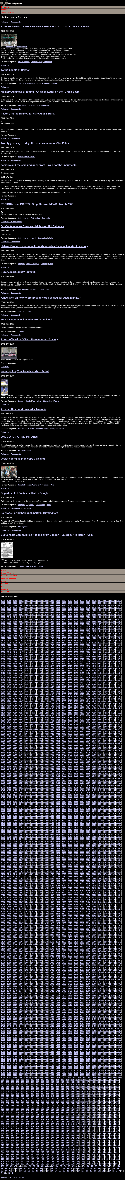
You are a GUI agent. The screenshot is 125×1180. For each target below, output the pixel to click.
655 (107, 1110)
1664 (39, 1000)
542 (72, 1122)
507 (7, 1126)
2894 (100, 855)
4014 (100, 724)
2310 (3, 925)
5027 (21, 608)
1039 (70, 1073)
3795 (94, 750)
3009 (9, 844)
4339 (70, 687)
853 (77, 1091)
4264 (39, 696)
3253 (106, 813)
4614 (100, 654)
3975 (94, 729)
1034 (100, 1073)
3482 (51, 787)
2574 (100, 893)
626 (12, 1115)
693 (37, 1108)
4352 (112, 685)
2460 (64, 907)
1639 (70, 1002)
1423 (45, 1028)
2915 (94, 853)
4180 (64, 706)
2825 (33, 865)
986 (12, 1080)
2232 (112, 932)
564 (82, 1119)
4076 (88, 717)
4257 (82, 696)
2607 (21, 890)
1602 (51, 1007)
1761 (58, 988)
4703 (45, 645)
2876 (88, 858)
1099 (70, 1066)
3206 (27, 820)
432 (22, 1133)
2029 (9, 958)
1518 (76, 1016)
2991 (118, 844)
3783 (45, 752)
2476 (88, 904)
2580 (64, 893)
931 (47, 1084)
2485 (33, 904)
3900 (64, 738)
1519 (70, 1016)
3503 (45, 785)
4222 (51, 701)
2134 (100, 944)
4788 (15, 636)
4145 (33, 710)
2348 (15, 921)
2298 (76, 925)
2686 (27, 881)
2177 (82, 939)
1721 (58, 993)
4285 (33, 694)
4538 (76, 664)
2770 (3, 872)
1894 (100, 972)
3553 (106, 778)
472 (62, 1129)
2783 (45, 869)
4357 (82, 685)
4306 (27, 692)
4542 (51, 664)
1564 (39, 1012)
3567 (21, 778)
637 (77, 1112)
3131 (118, 827)
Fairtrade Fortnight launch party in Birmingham (29, 513)
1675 (94, 998)
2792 (112, 867)
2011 (118, 958)
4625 (33, 654)
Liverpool (54, 429)
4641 (58, 652)
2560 (64, 895)
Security (4, 589)
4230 (3, 701)
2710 (3, 879)
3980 (64, 729)
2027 (21, 958)
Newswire (5, 7)
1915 (94, 970)
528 (22, 1124)
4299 (70, 692)
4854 (100, 626)
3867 (21, 743)
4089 (9, 717)
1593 (106, 1007)
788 (42, 1098)
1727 (21, 993)
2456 (88, 907)
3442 (51, 792)
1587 (21, 1009)
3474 (100, 787)
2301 (58, 925)
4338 (76, 687)
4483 (45, 671)
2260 (64, 930)
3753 (106, 755)
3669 (9, 766)
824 (102, 1094)
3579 (70, 776)
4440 (64, 675)
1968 (15, 965)
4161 (58, 708)
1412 (112, 1028)
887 (27, 1089)
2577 (82, 893)
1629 (9, 1005)
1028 (15, 1075)
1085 (33, 1068)
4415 (94, 678)
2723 (45, 876)
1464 (39, 1023)
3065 (33, 837)
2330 (3, 923)
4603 (45, 657)
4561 (58, 661)
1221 (58, 1052)
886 (32, 1089)
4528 (15, 666)
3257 (82, 813)
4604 (39, 657)
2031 (118, 956)
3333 (106, 804)
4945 (33, 617)
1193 (106, 1054)
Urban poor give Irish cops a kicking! (23, 458)
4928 (15, 619)
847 (107, 1091)
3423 (45, 794)
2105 (33, 949)
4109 (9, 715)
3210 (3, 820)
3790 (3, 752)
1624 (39, 1005)
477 (37, 1129)
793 (17, 1098)
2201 (58, 937)
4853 (106, 626)
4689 (9, 647)
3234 (100, 816)
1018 (76, 1075)
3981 (58, 729)
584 (102, 1117)
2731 (118, 874)
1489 (9, 1021)
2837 (82, 862)
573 (37, 1119)
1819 (70, 981)
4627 (21, 654)
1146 (27, 1061)
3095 (94, 832)
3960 (64, 731)
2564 (39, 895)
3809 (9, 750)
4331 (118, 687)
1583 (45, 1009)
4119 (70, 713)
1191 (118, 1054)
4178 (76, 706)
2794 (100, 867)
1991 (118, 960)
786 (52, 1098)
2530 (3, 900)
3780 (64, 752)
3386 (27, 799)
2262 (51, 930)
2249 (9, 932)
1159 (70, 1059)
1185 (33, 1056)
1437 (82, 1026)
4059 (70, 720)
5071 (118, 601)
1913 (106, 970)
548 (42, 1122)
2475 (94, 904)
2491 (118, 902)
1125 (33, 1063)
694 (32, 1108)
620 (42, 1115)
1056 (88, 1070)
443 (87, 1131)
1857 (82, 977)
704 (102, 1105)
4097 (82, 715)
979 (47, 1080)
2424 (39, 911)
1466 (27, 1023)
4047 (21, 722)
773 (117, 1098)
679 (107, 1108)
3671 (118, 764)
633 (97, 1112)
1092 (112, 1066)
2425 (33, 911)
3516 (88, 783)
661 (77, 1110)
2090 (3, 951)
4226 (27, 701)
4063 (45, 720)
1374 (100, 1033)
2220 (64, 935)
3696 (88, 762)
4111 (118, 713)
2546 (27, 897)
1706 (27, 995)
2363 (45, 918)
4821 (58, 631)
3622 (51, 771)
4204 (39, 703)
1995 (94, 960)
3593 (106, 773)
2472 (112, 904)
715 (47, 1105)
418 (92, 1133)
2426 (27, 911)
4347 (21, 687)
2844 (39, 862)
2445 (33, 909)
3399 (70, 797)
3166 (27, 825)
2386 (27, 916)
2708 (15, 879)
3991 (118, 727)
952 (62, 1082)
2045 (33, 956)
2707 (21, 879)
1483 (45, 1021)
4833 (106, 629)
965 (117, 1080)
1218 (76, 1052)
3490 (3, 787)
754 (92, 1101)
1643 (45, 1002)
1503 (45, 1019)
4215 (94, 701)
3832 (112, 745)
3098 (76, 832)
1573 (106, 1009)
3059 (70, 837)
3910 (3, 738)
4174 (100, 706)
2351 (118, 918)
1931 (118, 967)
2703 (45, 879)
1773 (106, 986)
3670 (3, 766)
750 (112, 1101)
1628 (15, 1005)
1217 (82, 1052)
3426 (27, 794)
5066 (27, 603)
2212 (112, 935)
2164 (39, 942)
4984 (39, 612)
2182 (51, 939)
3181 (58, 823)
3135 (94, 827)
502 (32, 1126)
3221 (58, 818)
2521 (58, 900)
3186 (27, 823)
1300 (64, 1042)
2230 (3, 935)
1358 (76, 1035)
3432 (112, 792)
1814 (100, 981)
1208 (15, 1054)
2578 (76, 893)
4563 (45, 661)
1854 (100, 977)
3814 (100, 748)
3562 (51, 778)
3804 (39, 750)
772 (2, 1101)
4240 (64, 699)
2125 (33, 946)
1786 (27, 986)
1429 (9, 1028)
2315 (94, 923)
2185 (33, 939)
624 (22, 1115)
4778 (76, 636)
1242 (51, 1049)
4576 (88, 659)
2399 (70, 914)
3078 (76, 834)
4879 (70, 624)
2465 (33, 907)
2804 (39, 867)
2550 (3, 897)
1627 (21, 1005)
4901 (58, 622)
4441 (58, 675)
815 (27, 1096)
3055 (94, 837)
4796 (88, 633)
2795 (94, 867)
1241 (58, 1049)
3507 (21, 785)
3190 (3, 823)
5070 (3, 603)
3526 (27, 783)
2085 (33, 951)
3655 (94, 766)
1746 (27, 991)
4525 (33, 666)
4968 (15, 615)
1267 (21, 1047)
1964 (39, 965)
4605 (33, 657)
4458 (76, 673)
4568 (15, 661)
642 (52, 1112)
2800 (64, 867)
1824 (39, 981)
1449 (9, 1026)
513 (97, 1124)
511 (107, 1124)
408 (22, 1136)
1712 (112, 993)
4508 (15, 668)
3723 (45, 759)
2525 (33, 900)
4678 (76, 647)
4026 (27, 724)
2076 (88, 951)
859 (47, 1091)
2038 (76, 956)
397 (77, 1136)
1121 (58, 1063)
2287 (21, 928)
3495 (94, 785)
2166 (27, 942)
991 (109, 1077)
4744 (39, 640)
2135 (94, 944)
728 (102, 1103)
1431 (118, 1026)
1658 (76, 1000)
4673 (106, 647)
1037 (82, 1073)
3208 (15, 820)
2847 (21, 862)
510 (112, 1124)
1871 (118, 974)
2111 (118, 946)
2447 (21, 909)
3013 (106, 841)
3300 (64, 809)
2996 (88, 844)
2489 (9, 904)
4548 (15, 664)
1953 (106, 965)
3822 (51, 748)
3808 (15, 750)
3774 (100, 752)
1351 (118, 1035)
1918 (76, 970)
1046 (27, 1073)
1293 (106, 1042)
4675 (94, 647)
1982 (51, 963)
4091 (118, 715)
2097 (82, 949)
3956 (88, 731)
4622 (51, 654)
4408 (15, 680)
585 (97, 1117)
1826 (27, 981)
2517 (82, 900)
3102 (51, 832)
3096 (88, 832)
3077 (82, 834)
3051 (118, 837)
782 (72, 1098)
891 (7, 1089)
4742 (51, 640)
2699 (70, 879)
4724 (39, 643)
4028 (15, 724)
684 (82, 1108)
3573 (106, 776)
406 (32, 1136)
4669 (9, 650)
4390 (3, 682)
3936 (88, 734)
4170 (3, 708)
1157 (82, 1059)
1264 (39, 1047)
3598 (76, 773)
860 (42, 1091)
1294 (100, 1042)
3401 (58, 797)
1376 (88, 1033)
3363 (45, 802)
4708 (15, 645)
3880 (64, 741)
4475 (94, 671)
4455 (94, 673)
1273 (106, 1045)
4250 (3, 699)
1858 (76, 977)
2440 (64, 909)
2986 (27, 846)
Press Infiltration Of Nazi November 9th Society (29, 339)
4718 (76, 643)
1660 (64, 1000)
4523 (45, 666)
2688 (15, 881)
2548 (15, 897)
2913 (106, 853)
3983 (45, 729)
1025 (33, 1075)
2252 (112, 930)
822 (112, 1094)
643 (47, 1112)
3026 (27, 841)
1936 (88, 967)
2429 (9, 911)
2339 (70, 921)
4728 (15, 643)
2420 (64, 911)
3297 (82, 809)
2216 (88, 935)
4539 (70, 664)
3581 (58, 776)
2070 (3, 953)
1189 (9, 1056)
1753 (106, 988)
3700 (64, 762)
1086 (27, 1068)
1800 (64, 984)
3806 (27, 750)
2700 (64, 879)
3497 (82, 785)
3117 (82, 830)
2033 (106, 956)
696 (22, 1108)
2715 (94, 876)
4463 (45, 673)
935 (27, 1084)
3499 (70, 785)
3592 (112, 773)
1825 (33, 981)
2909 (9, 855)
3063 (45, 837)
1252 (112, 1047)
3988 (15, 729)
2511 (118, 900)
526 (32, 1124)
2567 (21, 895)
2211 (118, 935)
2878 (76, 858)
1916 (88, 970)
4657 (82, 650)
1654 (100, 1000)
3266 (27, 813)
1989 (9, 963)
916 (2, 1087)
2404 (39, 914)
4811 (118, 631)
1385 (33, 1033)
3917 (82, 736)
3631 (118, 769)
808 (62, 1096)
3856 (88, 743)
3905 (33, 738)
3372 (112, 799)
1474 (100, 1021)
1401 (58, 1030)
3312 (112, 806)
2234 (100, 932)
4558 (76, 661)
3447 (21, 792)
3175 (94, 823)
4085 (33, 717)
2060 (64, 953)
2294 (100, 925)
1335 (94, 1038)
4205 (33, 703)
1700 (64, 995)
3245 (33, 816)
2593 (106, 890)
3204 (39, 820)
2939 (70, 851)
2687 (21, 881)
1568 (15, 1012)
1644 (39, 1002)
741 (37, 1103)
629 (117, 1112)
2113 (106, 946)
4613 (106, 654)
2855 (94, 860)
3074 (100, 834)
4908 (15, 622)
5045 (33, 605)
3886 (27, 741)
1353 (106, 1035)
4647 (21, 652)
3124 (39, 830)
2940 (64, 851)
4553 (106, 661)
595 (47, 1117)
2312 (112, 923)
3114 (100, 830)
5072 (112, 601)
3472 (112, 787)
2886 (27, 858)
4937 (82, 617)
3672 (112, 764)
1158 (76, 1059)
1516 (88, 1016)
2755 (94, 872)
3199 (70, 820)
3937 (82, 734)
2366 (27, 918)
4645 (33, 652)
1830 (3, 981)
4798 (76, 633)
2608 (15, 890)
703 (107, 1105)
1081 (58, 1068)
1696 (88, 995)
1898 (76, 972)
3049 (9, 839)
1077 (82, 1068)
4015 (94, 724)
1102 (51, 1066)
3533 (106, 780)
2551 (118, 895)
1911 (118, 970)
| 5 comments (11, 109)
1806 (27, 984)
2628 (15, 888)
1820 (64, 981)
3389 (9, 799)
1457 (82, 1023)
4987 (21, 612)
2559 (70, 895)
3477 (82, 787)
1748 (15, 991)
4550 (3, 664)
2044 (39, 956)
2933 (106, 851)
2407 (21, 914)
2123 (45, 946)
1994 (100, 960)
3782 (51, 752)
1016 (88, 1075)
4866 (27, 626)
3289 (9, 811)
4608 (15, 657)
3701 (58, 762)
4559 (70, 661)
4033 (106, 722)
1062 (51, 1070)
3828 (15, 748)
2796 (88, 867)
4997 (82, 610)
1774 (100, 986)
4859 (70, 626)
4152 (112, 708)
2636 (88, 886)
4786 (27, 636)
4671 (118, 647)
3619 (70, 771)
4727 (21, 643)
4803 (45, 633)
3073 (106, 834)
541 (77, 1122)
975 (67, 1080)
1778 (76, 986)
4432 (112, 675)
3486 (27, 787)
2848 (15, 862)
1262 (51, 1047)
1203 (45, 1054)
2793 (106, 867)
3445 (33, 792)
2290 (3, 928)
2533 (106, 897)
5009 (9, 610)
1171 (118, 1056)
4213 (106, 701)
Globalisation (36, 62)
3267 (21, 813)
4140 (64, 710)
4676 (88, 647)
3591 (118, 773)
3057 (82, 837)
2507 (21, 902)
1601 (58, 1007)
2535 (94, 897)
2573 (106, 893)
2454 (100, 907)
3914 (100, 736)
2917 (82, 853)
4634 (100, 652)
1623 (45, 1005)
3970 (3, 731)
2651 (118, 883)
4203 (45, 703)
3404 (39, 797)
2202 (51, 937)
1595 (94, 1007)
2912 (112, 853)
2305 (33, 925)
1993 (106, 960)
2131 (118, 944)
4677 (82, 647)
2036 (88, 956)
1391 (118, 1030)
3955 (94, 731)
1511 (118, 1016)
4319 (70, 689)
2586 (27, 893)
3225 (33, 818)
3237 (82, 816)
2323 (45, 923)
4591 (118, 657)
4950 (3, 617)
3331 (118, 804)
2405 (33, 914)
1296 (88, 1042)
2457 (82, 907)
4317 (82, 689)
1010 (3, 1077)
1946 (27, 967)
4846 (27, 629)
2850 (3, 862)
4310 (3, 692)
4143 (45, 710)
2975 (94, 846)
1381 (58, 1033)
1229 (9, 1052)
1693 (106, 995)
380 (42, 1138)
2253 (106, 930)
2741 (58, 874)
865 (17, 1091)
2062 (51, 953)
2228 (15, 935)
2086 (27, 951)
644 (42, 1112)
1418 (76, 1028)
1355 (94, 1035)
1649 (9, 1002)
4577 (82, 659)
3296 (88, 809)
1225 (33, 1052)
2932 (112, 851)
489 (97, 1126)
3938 (76, 734)
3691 (118, 762)
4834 (100, 629)
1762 (51, 988)
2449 (9, 909)
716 (42, 1105)
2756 (88, 872)
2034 (100, 956)
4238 (76, 699)
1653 (106, 1000)
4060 (64, 720)
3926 (27, 736)
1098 (76, 1066)
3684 (39, 764)
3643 (45, 769)
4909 (9, 622)
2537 (82, 897)
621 (37, 1115)
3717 (82, 759)
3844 (39, 745)
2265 (33, 930)
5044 (39, 605)
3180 (64, 823)
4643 (45, 652)
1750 (3, 991)
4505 (33, 668)
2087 (21, 951)
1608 (15, 1007)
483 (7, 1129)
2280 (64, 928)
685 (77, 1108)
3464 (39, 790)
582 (112, 1117)
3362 (51, 802)
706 (92, 1105)
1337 (82, 1038)
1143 (45, 1061)
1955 (94, 965)
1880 (64, 974)
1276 (88, 1045)
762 (52, 1101)
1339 (70, 1038)
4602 (51, 657)
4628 (15, 654)
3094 (100, 832)
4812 (112, 631)
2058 (76, 953)
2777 (82, 869)
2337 (82, 921)
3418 (76, 794)
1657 (82, 1000)
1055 (94, 1070)
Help (3, 586)
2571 (118, 893)
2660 (64, 883)
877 (77, 1089)
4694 (100, 645)
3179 (70, 823)
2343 (45, 921)
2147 (21, 944)
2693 (106, 879)
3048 (15, 839)
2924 (39, 853)
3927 (21, 736)
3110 (3, 832)
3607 (21, 773)
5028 (15, 608)
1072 (112, 1068)
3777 (82, 752)
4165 (33, 708)
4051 (118, 720)
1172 (112, 1056)
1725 (33, 993)
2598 (76, 890)
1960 (64, 965)
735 (67, 1103)
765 (37, 1101)
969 (97, 1080)
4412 (112, 678)
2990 (3, 846)
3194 (100, 820)
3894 (100, 738)
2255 (94, 930)
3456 (88, 790)
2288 (15, 928)
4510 (3, 668)
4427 (21, 678)
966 (112, 1080)
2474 (100, 904)
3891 (118, 738)
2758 (76, 872)
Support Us (5, 592)
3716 (88, 759)
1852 (112, 977)
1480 (64, 1021)
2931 (118, 851)
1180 (64, 1056)
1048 (15, 1073)
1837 (82, 979)
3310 (3, 809)
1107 (21, 1066)
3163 (45, 825)
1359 (70, 1035)
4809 (9, 633)
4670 (3, 650)
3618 (76, 771)
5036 (88, 605)
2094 (100, 949)
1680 (64, 998)
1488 (15, 1021)
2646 (27, 886)
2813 (106, 865)
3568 (15, 778)
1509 (9, 1019)
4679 (70, 647)
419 (87, 1133)
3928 (15, 736)
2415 (94, 911)
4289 (9, 694)
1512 (112, 1016)
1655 (94, 1000)
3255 (94, 813)
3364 (39, 802)
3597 (82, 773)
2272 (112, 928)
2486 (27, 904)
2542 (51, 897)
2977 (82, 846)
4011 (118, 724)
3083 (45, 834)
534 (112, 1122)
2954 (100, 848)
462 (112, 1129)
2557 (82, 895)
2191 (118, 937)
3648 (15, 769)
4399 (70, 680)
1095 (94, 1066)
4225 (33, 701)
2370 (3, 918)
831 (67, 1094)
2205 (33, 937)
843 (7, 1094)
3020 (64, 841)
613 (77, 1115)
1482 (51, 1021)
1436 (88, 1026)
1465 (33, 1023)
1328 (15, 1040)
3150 (3, 827)
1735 (94, 991)
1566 (27, 1012)
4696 (88, 645)
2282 (51, 928)
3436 (88, 792)
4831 (118, 629)
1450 (3, 1026)
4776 (88, 636)
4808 (15, 633)
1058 (76, 1070)
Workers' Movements (26, 157)
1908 (15, 972)
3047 (21, 839)
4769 (9, 638)
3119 (70, 830)
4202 (51, 703)
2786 (27, 869)
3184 (39, 823)
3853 (106, 743)
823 (107, 1094)
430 (32, 1133)
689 (57, 1108)
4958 (76, 615)
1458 (76, 1023)
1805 (33, 984)
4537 (82, 664)
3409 (9, 797)
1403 (45, 1030)
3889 (9, 741)
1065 (33, 1070)
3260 (64, 813)
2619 (70, 888)
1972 (112, 963)
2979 (70, 846)
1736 (88, 991)
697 (17, 1108)
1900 (64, 972)
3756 (88, 755)
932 (42, 1084)
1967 (21, 965)
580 (2, 1119)
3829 (9, 748)
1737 (82, 991)
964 (2, 1082)
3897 (82, 738)
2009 (9, 960)
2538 (76, 897)
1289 (9, 1045)
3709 (9, 762)
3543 (45, 780)
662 (72, 1110)
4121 (58, 713)
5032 (112, 605)
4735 (94, 640)
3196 (88, 820)
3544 (39, 780)
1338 (76, 1038)
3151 (118, 825)
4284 (39, 694)
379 (47, 1138)
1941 (58, 967)
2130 (3, 946)
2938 (76, 851)
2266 (27, 930)
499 (47, 1126)
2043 (45, 956)
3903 (45, 738)
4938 (76, 617)
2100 (64, 949)
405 (37, 1136)
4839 (70, 629)
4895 (94, 622)
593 (57, 1117)
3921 (58, 736)
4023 (45, 724)
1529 (9, 1016)
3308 (15, 809)
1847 (21, 979)
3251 (118, 813)
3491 (118, 785)
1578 (76, 1009)
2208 (15, 937)
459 (7, 1131)
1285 (33, 1045)
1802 (51, 984)
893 (117, 1087)
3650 (3, 769)
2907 (21, 855)
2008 (15, 960)
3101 (58, 832)
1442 (51, 1026)
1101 (58, 1066)
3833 (106, 745)
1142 (51, 1061)
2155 (94, 942)
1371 (118, 1033)
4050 (3, 722)
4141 (58, 710)
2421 (58, 911)
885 (37, 1089)
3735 (94, 757)
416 (102, 1133)
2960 (64, 848)
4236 (88, 699)
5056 (88, 603)
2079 (70, 951)
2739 (70, 874)
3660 (64, 766)
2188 (15, 939)
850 (92, 1091)
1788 (15, 986)
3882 (51, 741)
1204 (39, 1054)
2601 (58, 890)
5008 (15, 610)
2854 (100, 860)
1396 (88, 1030)
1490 (3, 1021)
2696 (88, 879)
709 (77, 1105)
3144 (39, 827)
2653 (106, 883)
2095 (94, 949)
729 (97, 1103)
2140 (64, 944)
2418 (76, 911)
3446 (27, 792)
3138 (76, 827)
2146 (27, 944)
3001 (58, 844)
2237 (82, 932)
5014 (100, 608)
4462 (51, 673)
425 (57, 1133)
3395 (94, 797)
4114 (100, 713)
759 (67, 1101)
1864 (39, 977)
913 (17, 1087)
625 (17, 1115)
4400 (64, 680)
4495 (94, 668)
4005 (33, 727)
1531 (118, 1014)
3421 (58, 794)
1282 (51, 1045)
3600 (64, 773)
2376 (88, 916)
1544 (39, 1014)
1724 (39, 993)
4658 (76, 650)
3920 (64, 736)
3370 (3, 802)
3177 (82, 823)
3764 (39, 755)
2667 (21, 883)
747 (7, 1103)
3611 (118, 771)
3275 (94, 811)
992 (104, 1077)
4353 (106, 685)
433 (17, 1133)
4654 (100, 650)
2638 (76, 886)
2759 (70, 872)
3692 (112, 762)
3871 (118, 741)
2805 (33, 867)
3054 (100, 837)
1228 (15, 1052)
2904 (39, 855)
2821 (58, 865)
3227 (21, 818)
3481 (58, 787)
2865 (33, 860)
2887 (21, 858)
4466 (27, 673)
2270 (3, 930)
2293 (106, 925)
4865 (33, 626)
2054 (100, 953)
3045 (33, 839)
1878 (76, 974)
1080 (64, 1068)
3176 (88, 823)
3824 (39, 748)
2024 (39, 958)
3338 (76, 804)
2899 (70, 855)
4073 (106, 717)
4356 (88, 685)
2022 (51, 958)
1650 (3, 1002)
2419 (70, 911)
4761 (58, 638)
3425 (33, 794)
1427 (21, 1028)
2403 (45, 914)
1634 (100, 1002)
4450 (3, 675)
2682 (51, 881)
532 (2, 1124)
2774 (100, 869)
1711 (118, 993)
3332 (112, 804)
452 (42, 1131)
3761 (58, 755)
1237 (82, 1049)
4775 (94, 636)
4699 (70, 645)
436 (2, 1133)
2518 (76, 900)
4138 (76, 710)
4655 (94, 650)
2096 (88, 949)
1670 (3, 1000)
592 (62, 1117)
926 (72, 1084)
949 (77, 1082)
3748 (15, 757)
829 (77, 1094)
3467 (21, 790)
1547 (21, 1014)
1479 (70, 1021)
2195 (94, 937)
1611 (118, 1005)
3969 (9, 731)
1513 (106, 1016)
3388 (15, 799)
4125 (33, 713)
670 (32, 1110)
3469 (9, 790)
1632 (112, 1002)
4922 (51, 619)
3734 (100, 757)
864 (22, 1091)
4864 (39, 626)
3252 (112, 813)
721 (17, 1105)
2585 (33, 893)
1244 (39, 1049)
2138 (76, 944)
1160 (64, 1059)
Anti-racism (35, 218)
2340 (64, 921)
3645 (33, 769)
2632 (112, 886)
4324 (39, 689)
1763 (45, 988)
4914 (100, 619)
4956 (88, 615)
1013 (106, 1075)
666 (52, 1110)
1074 (100, 1068)
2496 (88, 902)
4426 (27, 678)
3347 (21, 804)
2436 (88, 909)
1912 (112, 970)
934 (32, 1084)
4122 (51, 713)
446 (72, 1131)
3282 (51, 811)
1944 (39, 967)
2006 (27, 960)
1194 (100, 1054)
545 (57, 1122)
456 (22, 1131)
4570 (3, 661)
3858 (76, 743)
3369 (9, 802)
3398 (76, 797)
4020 (64, 724)
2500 (64, 902)
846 (112, 1091)
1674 (100, 998)
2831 (118, 862)
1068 (15, 1070)
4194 (100, 703)
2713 (106, 876)
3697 (82, 762)
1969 (9, 965)
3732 (112, 757)
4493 (106, 668)
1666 (27, 1000)
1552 (112, 1012)
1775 (94, 986)
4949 (9, 617)
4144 (39, 710)
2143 (45, 944)
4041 (58, 722)
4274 (100, 694)
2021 (58, 958)
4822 (51, 631)
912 (22, 1087)
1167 (21, 1059)
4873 (106, 624)
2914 (100, 853)
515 (87, 1124)
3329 (9, 806)
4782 (51, 636)
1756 (88, 988)
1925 (33, 970)
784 (62, 1098)
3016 (88, 841)
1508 (15, 1019)
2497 (82, 902)
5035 (94, 605)
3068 (15, 837)
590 (72, 1117)
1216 (88, 1052)
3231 (118, 816)
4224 (39, 701)
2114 (100, 946)
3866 (27, 743)
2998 (76, 844)
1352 (112, 1035)
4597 (82, 657)
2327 (21, 923)
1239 (70, 1049)
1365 (33, 1035)
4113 (106, 713)
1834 (100, 979)
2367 (21, 918)
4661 (58, 650)
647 (27, 1112)
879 (67, 1089)
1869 (9, 977)
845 (117, 1091)
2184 (39, 939)
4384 (39, 682)
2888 (15, 858)
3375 (94, 799)
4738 (76, 640)
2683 (45, 881)
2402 (51, 914)
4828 (15, 631)
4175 (94, 706)
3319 (70, 806)
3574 (100, 776)
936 (22, 1084)
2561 (58, 895)
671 (27, 1110)
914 (12, 1087)
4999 (70, 610)
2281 (58, 928)
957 (37, 1082)
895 (107, 1087)
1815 (94, 981)
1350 (3, 1038)
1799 (70, 984)
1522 (51, 1016)
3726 (27, 759)
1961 (58, 965)
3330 (3, 806)
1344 (39, 1038)
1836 (88, 979)
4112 (112, 713)
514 (92, 1124)
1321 (58, 1040)
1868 (15, 977)
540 (82, 1122)
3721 (58, 759)
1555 (94, 1012)
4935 (94, 617)
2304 (39, 925)
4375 (94, 682)
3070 (3, 837)
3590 (3, 776)
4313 (106, 689)
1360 (64, 1035)
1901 (58, 972)
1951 (118, 965)
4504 (39, 668)
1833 (106, 979)
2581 (58, 893)
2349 (9, 921)
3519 (70, 783)
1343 (45, 1038)
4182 (51, 706)
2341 (58, 921)
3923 (45, 736)
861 (37, 1091)
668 (42, 1110)
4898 (76, 622)
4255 (94, 696)
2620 (64, 888)
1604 (39, 1007)
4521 (58, 666)
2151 (118, 942)
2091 (118, 949)
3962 (51, 731)
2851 (118, 860)
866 (12, 1091)
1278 (76, 1045)
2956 (88, 848)
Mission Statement (8, 578)
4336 (88, 687)
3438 (76, 792)
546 (52, 1122)
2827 (21, 865)
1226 (27, 1052)
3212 (112, 818)
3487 (21, 787)
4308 (15, 692)
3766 (27, 755)
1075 (94, 1068)
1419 (70, 1028)
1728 (15, 993)
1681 (58, 998)
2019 (70, 958)
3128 (15, 830)
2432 (112, 909)
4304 (39, 692)
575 (27, 1119)
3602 (51, 773)
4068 (15, 720)
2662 (51, 883)
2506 (27, 902)
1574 (100, 1009)
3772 (112, 752)
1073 (106, 1068)
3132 (112, 827)
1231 (118, 1049)
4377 (82, 682)
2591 (118, 890)
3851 (118, 743)
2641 (58, 886)
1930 (3, 970)
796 (2, 1098)
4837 (82, 629)
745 (17, 1103)
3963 (45, 731)
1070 (3, 1070)
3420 (64, 794)
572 (42, 1119)
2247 (21, 932)
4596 (88, 657)
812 (42, 1096)
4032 (112, 722)
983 (27, 1080)
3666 (27, 766)
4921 (58, 619)
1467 (21, 1023)
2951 (118, 848)
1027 (21, 1075)
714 (52, 1105)
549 (37, 1122)
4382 (51, 682)
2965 (33, 848)
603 (7, 1117)
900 (82, 1087)
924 (82, 1084)
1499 (70, 1019)
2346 (27, 921)
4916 (88, 619)
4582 (51, 659)
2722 (51, 876)
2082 (51, 951)
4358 (76, 685)
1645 (33, 1002)
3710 (3, 762)
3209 (9, 820)
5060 (64, 603)
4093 (106, 715)
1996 (88, 960)
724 (2, 1105)
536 (102, 1122)
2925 (33, 853)
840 (22, 1094)
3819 (70, 748)
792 (22, 1098)
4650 (3, 652)
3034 (100, 839)
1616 (88, 1005)
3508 (15, 785)
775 (107, 1098)
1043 (45, 1073)
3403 (45, 797)
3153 (106, 825)
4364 (39, 685)
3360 (64, 802)
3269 (9, 813)
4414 (100, 678)
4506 (27, 668)
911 (27, 1087)
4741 (58, 640)
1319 (70, 1040)
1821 (58, 981)
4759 (70, 638)
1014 (100, 1075)
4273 (106, 694)
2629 (9, 888)
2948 (15, 851)
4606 (27, 657)
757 (77, 1101)
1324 (39, 1040)
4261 (58, 696)
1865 (33, 977)
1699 (70, 995)
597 (37, 1117)
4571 (118, 659)
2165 (33, 942)
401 (57, 1136)
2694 (100, 879)
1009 (9, 1077)
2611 (118, 888)
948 (82, 1082)
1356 (88, 1035)
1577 (82, 1009)
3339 (70, 804)
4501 (58, 668)
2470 (3, 907)
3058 (76, 837)
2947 (21, 851)
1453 (106, 1023)
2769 (9, 872)
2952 (112, 848)
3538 (76, 780)
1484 (39, 1021)
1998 (76, 960)
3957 (82, 731)
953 (57, 1082)
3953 (106, 731)
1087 (21, 1068)
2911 (118, 853)
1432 (112, 1026)
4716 (88, 643)
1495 (94, 1019)
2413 (106, 911)
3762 (51, 755)
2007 (21, 960)
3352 (112, 802)
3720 (64, 759)
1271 (118, 1045)
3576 (88, 776)
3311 (118, 806)
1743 (45, 991)
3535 (94, 780)
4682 (51, 647)
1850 (3, 979)
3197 (82, 820)
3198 (76, 820)
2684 (39, 881)
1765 (33, 988)
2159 (70, 942)
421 (77, 1133)
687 (67, 1108)
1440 (64, 1026)
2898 (76, 855)
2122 (51, 946)
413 (117, 1133)
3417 (82, 794)
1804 (39, 984)
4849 (9, 629)
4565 (33, 661)
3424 (39, 794)
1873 (106, 974)
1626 (27, 1005)
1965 (33, 965)
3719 (70, 759)
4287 (21, 694)
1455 (94, 1023)
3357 (82, 802)
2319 (70, 923)
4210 (3, 703)
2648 (15, 886)
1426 (27, 1028)
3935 (94, 734)
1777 (82, 986)
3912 (112, 736)
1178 (76, 1056)
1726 (27, 993)
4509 (9, 668)
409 (17, 1136)
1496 (88, 1019)
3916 (88, 736)
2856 (88, 860)
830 (72, 1094)
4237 (82, 699)
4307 (21, 692)
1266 (27, 1047)
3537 (82, 780)
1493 (106, 1019)
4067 (21, 720)
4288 (15, 694)
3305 (33, 809)
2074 (100, 951)
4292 (112, 692)
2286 (27, 928)
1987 (21, 963)
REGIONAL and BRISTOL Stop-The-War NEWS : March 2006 (37, 204)
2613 (106, 888)
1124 (39, 1063)
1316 (88, 1040)
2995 (94, 844)
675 (7, 1110)
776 (102, 1098)
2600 (64, 890)
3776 (88, 752)
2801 (58, 867)
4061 (58, 720)
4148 (15, 710)
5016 (88, 608)
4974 (100, 612)
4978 (76, 612)
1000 (64, 1077)
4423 (45, 678)
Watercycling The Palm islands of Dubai (25, 371)
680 (102, 1108)
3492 (112, 785)
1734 (100, 991)
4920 (64, 619)
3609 (9, 773)
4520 (64, 666)
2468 (15, 907)
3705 (33, 762)
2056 (88, 953)
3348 (15, 804)
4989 (9, 612)
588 (82, 1117)
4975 (94, 612)
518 (72, 1124)
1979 (70, 963)
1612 (112, 1005)
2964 (39, 848)
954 (52, 1082)
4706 (27, 645)
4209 (9, 703)
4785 (33, 636)
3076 (88, 834)
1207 (21, 1054)
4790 (3, 636)
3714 (100, 759)
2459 (70, 907)
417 (97, 1133)
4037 (82, 722)
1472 (112, 1021)
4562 (51, 661)
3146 (27, 827)
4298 (76, 692)
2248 (15, 932)
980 (42, 1080)
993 (99, 1077)
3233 (106, 816)
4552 (112, 661)
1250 (3, 1049)
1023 (45, 1075)
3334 (100, 804)
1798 (76, 984)
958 (32, 1082)
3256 (88, 813)
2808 (15, 867)
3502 (51, 785)
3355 (94, 802)
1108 (15, 1066)
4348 (15, 687)
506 (12, 1126)
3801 (58, 750)
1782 (51, 986)
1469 (9, 1023)
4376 (88, 682)
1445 (33, 1026)
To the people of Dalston (15, 70)
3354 (100, 802)
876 (82, 1089)
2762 (51, 872)
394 (92, 1136)
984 (22, 1080)
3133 (106, 827)
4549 (9, 664)
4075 (94, 717)
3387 (21, 799)
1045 (33, 1073)
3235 (94, 816)
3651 (118, 766)
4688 (15, 647)
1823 (45, 981)
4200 (64, 703)
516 (82, 1124)
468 (82, 1129)
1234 (100, 1049)
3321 (58, 806)
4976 (88, 612)
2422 (51, 911)
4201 (58, 703)
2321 (58, 923)
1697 (82, 995)
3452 (112, 790)
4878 (76, 624)
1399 (70, 1030)
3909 (9, 738)
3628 (15, 771)
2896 (88, 855)
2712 (112, 876)
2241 (58, 932)
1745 (33, 991)
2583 (45, 893)
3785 (33, 752)
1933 (106, 967)
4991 (118, 610)
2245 (33, 932)
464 (102, 1129)
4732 (112, 640)
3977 (82, 729)
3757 (82, 755)
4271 (118, 694)
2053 (106, 953)
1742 (51, 991)
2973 (106, 846)
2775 (94, 869)
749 (117, 1101)
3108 (15, 832)
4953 (106, 615)
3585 (33, 776)
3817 (82, 748)
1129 (9, 1063)
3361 (58, 802)
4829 (9, 631)
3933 (106, 734)
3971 (118, 729)
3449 (9, 792)
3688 (15, 764)
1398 (76, 1030)
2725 (33, 876)
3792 (112, 750)
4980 (64, 612)
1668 (15, 1000)
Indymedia (30, 505)
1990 (3, 963)
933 (37, 1084)
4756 (88, 638)
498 (52, 1126)
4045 (33, 722)
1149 (9, 1061)
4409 (9, 680)
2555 (94, 895)
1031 (118, 1073)
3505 (33, 785)
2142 (51, 944)
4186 (27, 706)
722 (12, 1105)
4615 (94, 654)
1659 (70, 1000)
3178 (76, 823)
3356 (88, 802)
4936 (88, 617)
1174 (100, 1056)
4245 (33, 699)
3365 (33, 802)
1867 (21, 977)
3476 (88, 787)
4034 (100, 722)
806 (72, 1096)
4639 (70, 652)
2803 (45, 867)
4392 (112, 680)
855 (67, 1091)
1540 (64, 1014)
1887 (21, 974)
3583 (45, 776)
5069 (9, 603)
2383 (45, 916)
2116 (88, 946)
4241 (58, 699)
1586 (27, 1009)
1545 (33, 1014)
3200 (64, 820)
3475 (94, 787)
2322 (51, 923)
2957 (82, 848)
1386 (27, 1033)
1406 (27, 1030)
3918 (76, 736)
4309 (9, 692)
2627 (21, 888)
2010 (3, 960)
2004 (39, 960)
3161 (58, 825)
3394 (100, 797)
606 (112, 1115)
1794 (100, 984)
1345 (33, 1038)
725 (117, 1103)
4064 (39, 720)
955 (47, 1082)
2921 (58, 853)
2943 (45, 851)
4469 (9, 673)
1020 (64, 1075)
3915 (94, 736)
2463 (45, 907)
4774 (100, 636)
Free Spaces (30, 83)
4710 (3, 645)
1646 (27, 1002)
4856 (88, 626)
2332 (112, 921)
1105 (33, 1066)
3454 (100, 790)
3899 (70, 738)
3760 (64, 755)
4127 (21, 713)
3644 (39, 769)
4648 (15, 652)
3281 (58, 811)
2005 (33, 960)
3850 (3, 745)
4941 (58, 617)
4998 (76, 610)
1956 (88, 965)
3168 (15, 825)
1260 (64, 1047)
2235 (94, 932)
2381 (58, 916)
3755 (94, 755)
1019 (70, 1075)
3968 (15, 731)
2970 (3, 848)
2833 (106, 862)
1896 (88, 972)
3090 (3, 834)
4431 (118, 675)
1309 (9, 1042)
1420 (64, 1028)
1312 (112, 1040)
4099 (70, 715)
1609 (9, 1007)
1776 (88, 986)
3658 (76, 766)
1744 (39, 991)
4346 (27, 687)
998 (74, 1077)
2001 (58, 960)
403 (47, 1136)
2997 (82, 844)
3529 (9, 783)
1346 (27, 1038)
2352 (112, 918)
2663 (45, 883)
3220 (64, 818)
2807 (21, 867)
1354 (100, 1035)
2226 (27, 935)
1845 (33, 979)
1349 (9, 1038)
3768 (15, 755)
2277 (82, 928)
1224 (39, 1052)
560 (102, 1119)
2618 (76, 888)
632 (102, 1112)
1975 (94, 963)
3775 (94, 752)
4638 (76, 652)
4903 (45, 622)
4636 (88, 652)
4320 (64, 689)
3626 (27, 771)
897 (97, 1087)
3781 (58, 752)
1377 (82, 1033)
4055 (94, 720)
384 (22, 1138)
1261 (58, 1047)
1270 (3, 1047)
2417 (82, 911)
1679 (70, 998)
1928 (15, 970)
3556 (88, 778)
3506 (27, 785)
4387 (21, 682)
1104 (39, 1066)
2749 (9, 874)
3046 (27, 839)
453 (37, 1131)
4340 (64, 687)
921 (97, 1084)
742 (32, 1103)
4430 (3, 678)
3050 (3, 839)
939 (7, 1084)
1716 (88, 993)
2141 (58, 944)
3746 (27, 757)
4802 (51, 633)
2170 (3, 942)
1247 (21, 1049)
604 (2, 1117)
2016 (88, 958)
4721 (58, 643)
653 (117, 1110)
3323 (45, 806)
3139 (70, 827)
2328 (15, 923)
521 (57, 1124)
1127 (21, 1063)
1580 (64, 1009)
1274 (100, 1045)
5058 (76, 603)
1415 (94, 1028)
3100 (64, 832)
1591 (118, 1007)
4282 (51, 694)
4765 (33, 638)
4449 (9, 675)
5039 (70, 605)
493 (77, 1126)
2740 (64, 874)
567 (67, 1119)
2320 (64, 923)
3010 (3, 844)
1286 (27, 1045)
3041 (58, 839)
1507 (21, 1019)
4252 (112, 696)
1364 (39, 1035)
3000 (64, 844)
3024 (39, 841)
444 (82, 1131)
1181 (58, 1056)
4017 (82, 724)
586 (92, 1117)
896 (102, 1087)
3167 (21, 825)
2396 (88, 914)
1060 (64, 1070)
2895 (94, 855)
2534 (100, 897)
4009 (9, 727)
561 (97, 1119)
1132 (112, 1061)
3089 (9, 834)
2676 (88, 881)
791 (27, 1098)
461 (117, 1129)
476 (42, 1129)
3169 (9, 825)
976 (62, 1080)
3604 (39, 773)
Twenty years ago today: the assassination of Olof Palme (35, 143)
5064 (39, 603)
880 (62, 1089)
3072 (112, 834)
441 (97, 1131)
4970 (3, 615)
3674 (100, 764)
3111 (118, 830)
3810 (3, 750)
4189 (9, 706)
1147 (21, 1061)
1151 (118, 1059)
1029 (9, 1075)
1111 (118, 1063)
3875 (94, 741)
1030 (3, 1075)
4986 (27, 612)
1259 (70, 1047)
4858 (76, 626)
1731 (118, 991)
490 (92, 1126)
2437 (82, 909)
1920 (64, 970)
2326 (27, 923)
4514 (100, 666)
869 (117, 1089)
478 (32, 1129)
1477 (82, 1021)
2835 (94, 862)
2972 (112, 846)
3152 (112, 825)
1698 (76, 995)
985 (17, 1080)
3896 (88, 738)
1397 (82, 1030)
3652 (112, 766)
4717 (82, 643)
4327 (21, 689)
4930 (3, 619)
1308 (15, 1042)
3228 (15, 818)
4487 (21, 671)
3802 (51, 750)
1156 (88, 1059)
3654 (100, 766)
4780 (64, 636)
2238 (76, 932)
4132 (112, 710)
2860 (64, 860)
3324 (39, 806)
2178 (76, 939)
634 (92, 1112)
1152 (112, 1059)
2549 (9, 897)
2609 (9, 890)
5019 (70, 608)
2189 (9, 939)
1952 (112, 965)
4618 (76, 654)
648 (22, 1112)
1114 (100, 1063)
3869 (9, 743)
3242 (51, 816)
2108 (15, 949)
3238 (76, 816)
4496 (88, 668)
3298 (76, 809)
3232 (112, 816)
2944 (39, 851)
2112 (112, 946)
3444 (39, 792)
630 (112, 1112)
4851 (118, 626)
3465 (33, 790)
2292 (112, 925)
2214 (100, 935)
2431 (118, 909)
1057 (82, 1070)
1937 (82, 967)
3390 (3, 799)
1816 (88, 981)
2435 (94, 909)
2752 (112, 872)
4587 (21, 659)
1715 (94, 993)
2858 (76, 860)
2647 (21, 886)
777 (97, 1098)
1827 (21, 981)
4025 (33, 724)
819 (7, 1096)
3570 (3, 778)
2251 (118, 930)
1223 (45, 1052)
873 (97, 1089)
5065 (33, 603)
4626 (27, 654)
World (50, 238)
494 (72, 1126)
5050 (3, 605)
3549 (9, 780)
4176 (88, 706)
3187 (21, 823)
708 (82, 1105)
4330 (3, 689)
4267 (21, 696)
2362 (51, 918)
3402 (51, 797)
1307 (21, 1042)
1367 (21, 1035)
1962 (51, 965)
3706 (27, 762)
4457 (82, 673)
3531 (118, 780)
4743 (45, 640)
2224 (39, 935)
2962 (51, 848)
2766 (27, 872)
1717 (82, 993)
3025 (33, 841)
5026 (27, 608)
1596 (88, 1007)
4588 (15, 659)
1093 (106, 1066)
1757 (82, 988)
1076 (88, 1068)
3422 (51, 794)
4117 (82, 713)
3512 (112, 783)
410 (12, 1136)
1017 (82, 1075)
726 (112, 1103)
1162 (51, 1059)
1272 (112, 1045)
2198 (76, 937)
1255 (94, 1047)
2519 (70, 900)
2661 (58, 883)
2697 (82, 879)
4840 (64, 629)
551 (27, 1122)
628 (2, 1115)
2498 (76, 902)
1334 (100, 1038)
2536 (88, 897)
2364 (39, 918)
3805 (33, 750)
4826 (27, 631)
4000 (64, 727)
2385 (33, 916)
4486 (27, 671)
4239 (70, 699)
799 (107, 1096)
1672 (112, 998)
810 (52, 1096)
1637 (82, 1002)
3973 (106, 729)
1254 (100, 1047)
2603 (45, 890)
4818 (76, 631)
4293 (106, 692)
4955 (94, 615)
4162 (51, 708)
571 (47, 1119)
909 (37, 1087)
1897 (82, 972)
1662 (51, 1000)
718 (32, 1105)
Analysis (21, 264)
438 (112, 1131)
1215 (94, 1052)
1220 (64, 1052)
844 (2, 1094)
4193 (106, 703)
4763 (45, 638)
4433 (106, 675)
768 (22, 1101)
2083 (45, 951)
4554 (100, 661)
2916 (88, 853)
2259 (70, 930)
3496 (88, 785)
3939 (70, 734)
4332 (112, 687)
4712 (112, 643)
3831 (118, 745)
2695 (94, 879)
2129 (9, 946)
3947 (21, 734)
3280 (64, 811)
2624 (39, 888)
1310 (3, 1042)
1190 (3, 1056)
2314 (100, 923)
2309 (9, 925)
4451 (118, 673)
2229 (9, 935)
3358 (76, 802)
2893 (106, 855)
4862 (51, 626)
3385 (33, 799)
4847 (21, 629)
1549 (9, 1014)
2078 (76, 951)
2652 (112, 883)
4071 (118, 717)
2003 (45, 960)
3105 (33, 832)
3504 (39, 785)
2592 (112, 890)
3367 (21, 802)
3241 (58, 816)
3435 (94, 792)
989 (119, 1077)
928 (62, 1084)
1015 (94, 1075)
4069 (9, 720)
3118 (76, 830)
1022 (51, 1075)
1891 (118, 972)
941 (117, 1082)
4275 (94, 694)
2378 (76, 916)
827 (87, 1094)
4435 (94, 675)
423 (67, 1133)
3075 (94, 834)
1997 (82, 960)
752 (102, 1101)
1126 (27, 1063)
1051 (118, 1070)
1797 (82, 984)
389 (117, 1136)
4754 (100, 638)
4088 (15, 717)
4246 (27, 699)
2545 (33, 897)
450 (52, 1131)
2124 (39, 946)
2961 (58, 848)
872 (102, 1089)
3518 (76, 783)
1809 (9, 984)
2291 (118, 925)
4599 (70, 657)
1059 (70, 1070)
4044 (39, 722)
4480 (64, 671)
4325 (33, 689)
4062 (51, 720)
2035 (94, 956)
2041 (58, 956)
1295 (94, 1042)
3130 (3, 830)
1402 (51, 1030)
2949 (9, 851)
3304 (39, 809)
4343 (45, 687)
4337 (82, 687)
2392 (112, 914)
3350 (3, 804)
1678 (76, 998)
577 (17, 1119)
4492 (112, 668)
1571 (118, 1009)
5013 (106, 608)
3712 (112, 759)
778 (92, 1098)
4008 (15, 727)
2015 (94, 958)
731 (87, 1103)
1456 (88, 1023)
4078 (76, 717)
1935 (94, 967)
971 (87, 1080)
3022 (51, 841)
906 (52, 1087)
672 (22, 1110)
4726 (27, 643)
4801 (58, 633)
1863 (45, 977)
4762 (51, 638)
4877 (82, 624)
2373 (106, 916)
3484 (39, 787)
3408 (15, 797)
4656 (88, 650)
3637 (82, 769)
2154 (100, 942)
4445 (33, 675)
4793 (106, 633)
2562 (51, 895)
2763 (45, 872)
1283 (45, 1045)
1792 (112, 984)
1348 (15, 1038)
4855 (94, 626)
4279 (70, 694)
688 (62, 1108)
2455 (94, 907)
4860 (64, 626)
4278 (76, 694)
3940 (64, 734)
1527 (21, 1016)
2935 (94, 851)
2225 (33, 935)
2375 (94, 916)
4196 (88, 703)
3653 (106, 766)
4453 (106, 673)
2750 (3, 874)
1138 (76, 1061)
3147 (21, 827)
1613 (106, 1005)
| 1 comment (10, 138)
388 (2, 1138)
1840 (64, 979)
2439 (70, 909)
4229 (9, 701)
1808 (15, 984)
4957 (82, 615)
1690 (3, 998)
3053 (106, 837)
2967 (21, 848)
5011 (118, 608)
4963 (45, 615)
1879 (70, 974)
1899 (70, 972)
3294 (100, 809)
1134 (100, 1061)
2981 (58, 846)
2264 (39, 930)
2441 (58, 909)
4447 (21, 675)
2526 (27, 900)
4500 (64, 668)
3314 (100, 806)
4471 (118, 671)
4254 (100, 696)
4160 (64, 708)
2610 (3, 890)
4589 (9, 659)
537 (97, 1122)
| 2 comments (11, 530)
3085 (33, 834)
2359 (70, 918)
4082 (51, 717)
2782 (51, 869)
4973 (106, 612)
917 (117, 1084)
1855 (94, 977)
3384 (39, 799)
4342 (51, 687)
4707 (21, 645)
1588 (15, 1009)
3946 (27, 734)
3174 (100, 823)
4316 (88, 689)
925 (77, 1084)
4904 (39, 622)
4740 (64, 640)
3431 (118, 792)
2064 (39, 953)
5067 (21, 603)
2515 (94, 900)
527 (27, 1124)
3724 (39, 759)
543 (67, 1122)
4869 (9, 626)
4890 (3, 624)
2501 (58, 902)
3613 (106, 771)
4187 (21, 706)
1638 (76, 1002)
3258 (76, 813)
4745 (33, 640)
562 (92, 1119)
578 (12, 1119)
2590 (3, 893)
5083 (45, 601)
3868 (15, 743)
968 (102, 1080)
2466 (27, 907)
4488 (15, 671)
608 (102, 1115)
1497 (82, 1019)
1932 (112, 967)
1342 (51, 1038)
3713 (106, 759)
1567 (21, 1012)
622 (32, 1115)
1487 (21, 1021)
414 (112, 1133)
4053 (106, 720)
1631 (118, 1002)
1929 (9, 970)
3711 (118, 759)
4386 (27, 682)
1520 (64, 1016)
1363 (45, 1035)
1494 (100, 1019)
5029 (9, 608)
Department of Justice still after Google (24, 493)
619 (47, 1115)
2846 (27, 862)
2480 (64, 904)
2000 (64, 960)
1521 (58, 1016)
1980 (64, 963)
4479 (70, 671)
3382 (51, 799)
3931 (118, 734)
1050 (3, 1073)
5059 (70, 603)
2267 (21, 930)
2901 (58, 855)
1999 (70, 960)
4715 (94, 643)
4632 (112, 652)
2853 (106, 860)
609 (97, 1115)
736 (62, 1103)
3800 (64, 750)
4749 (9, 640)
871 (107, 1089)
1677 (82, 998)
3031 (118, 839)
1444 (39, 1026)
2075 (94, 951)
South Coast (44, 289)
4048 (15, 722)
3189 (9, 823)
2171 (118, 939)
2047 (21, 956)
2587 (21, 893)
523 (47, 1124)
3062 (51, 837)
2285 (33, 928)
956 (42, 1082)
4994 (100, 610)
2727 (21, 876)
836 (42, 1094)
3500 (64, 785)
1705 (33, 995)
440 (102, 1131)
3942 (51, 734)
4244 (39, 699)
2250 (3, 932)
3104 (39, 832)
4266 (27, 696)
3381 (58, 799)
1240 (64, 1049)
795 (7, 1098)
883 (47, 1089)
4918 (76, 619)
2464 (39, 907)
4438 (76, 675)
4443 (45, 675)
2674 (100, 881)
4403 (45, 680)
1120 (64, 1063)
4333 (106, 687)
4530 (3, 666)
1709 (9, 995)
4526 (27, 666)
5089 (9, 601)
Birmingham (48, 401)
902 (72, 1087)
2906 (27, 855)
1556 (88, 1012)
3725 (33, 759)
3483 (45, 787)
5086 (27, 601)
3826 (27, 748)
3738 (76, 757)
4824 (39, 631)
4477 (82, 671)
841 (17, 1094)
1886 (27, 974)
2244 (39, 932)
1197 (82, 1054)
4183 (45, 706)
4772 (112, 636)
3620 (64, 771)
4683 (45, 647)
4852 (112, 626)
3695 (94, 762)
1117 (82, 1063)
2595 (94, 890)
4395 (94, 680)
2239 (70, 932)
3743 (45, 757)
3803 (45, 750)
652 (2, 1112)
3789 (9, 752)
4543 (45, 664)
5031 (118, 605)
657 (97, 1110)
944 (102, 1082)
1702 (51, 995)
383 (27, 1138)
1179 (70, 1056)
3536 (88, 780)
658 (92, 1110)
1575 (94, 1009)
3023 (45, 841)
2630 (3, 888)
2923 (45, 853)
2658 (76, 883)
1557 (82, 1012)
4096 (88, 715)
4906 (27, 622)
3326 (27, 806)
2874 (100, 858)
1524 (39, 1016)
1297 (82, 1042)
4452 (112, 673)
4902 (51, 622)
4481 (58, 671)
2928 (15, 853)
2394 (100, 914)
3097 (82, 832)
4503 (45, 668)
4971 (118, 612)
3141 (58, 827)
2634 (100, 886)
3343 (45, 804)
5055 (94, 603)
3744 (39, 757)
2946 (27, 851)
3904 (39, 738)
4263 (45, 696)
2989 (9, 846)
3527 (21, 783)
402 (52, 1136)
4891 (118, 622)
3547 (21, 780)
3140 (64, 827)
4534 (100, 664)
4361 (58, 685)
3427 (21, 794)
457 (17, 1131)
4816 (88, 631)
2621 (58, 888)
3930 (3, 736)
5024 (39, 608)
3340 (64, 804)
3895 (94, 738)
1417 (82, 1028)
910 (32, 1087)
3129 (9, 830)
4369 (9, 685)
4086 (27, 717)
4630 (3, 654)
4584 (39, 659)
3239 (70, 816)
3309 (9, 809)
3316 (88, 806)
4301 (58, 692)
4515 (94, 666)
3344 (39, 804)
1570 (3, 1012)
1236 (88, 1049)
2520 (64, 900)
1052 (112, 1070)
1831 (118, 979)
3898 (76, 738)
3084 (39, 834)
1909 (9, 972)
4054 (100, 720)
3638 (76, 769)
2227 (21, 935)
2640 (64, 886)
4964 (39, 615)
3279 (70, 811)
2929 (9, 853)
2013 (106, 958)
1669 (9, 1000)
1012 (112, 1075)
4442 (51, 675)
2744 (39, 874)
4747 (21, 640)
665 (57, 1110)
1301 (58, 1042)
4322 (51, 689)
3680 (64, 764)
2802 (51, 867)
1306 (27, 1042)
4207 (21, 703)
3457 (82, 790)
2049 (9, 956)
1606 (27, 1007)
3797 (82, 750)
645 (37, 1112)
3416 (88, 794)
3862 (51, 743)
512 (102, 1124)
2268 (15, 930)
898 (92, 1087)
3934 (100, 734)
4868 (15, 626)
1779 (70, 986)
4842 (51, 629)
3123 (45, 830)
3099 (70, 832)
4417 (82, 678)
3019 (70, 841)
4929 (9, 619)
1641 (58, 1002)
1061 (58, 1070)
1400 (64, 1030)
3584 (39, 776)
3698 (76, 762)
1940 (64, 967)
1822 (51, 981)
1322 (51, 1040)
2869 (9, 860)
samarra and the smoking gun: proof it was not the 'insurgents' (39, 165)
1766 (27, 988)
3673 (106, 764)
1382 (51, 1033)
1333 (106, 1038)
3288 (15, 811)
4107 (21, 715)
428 (42, 1133)
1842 (51, 979)
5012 (112, 608)
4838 (76, 629)
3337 (82, 804)
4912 (112, 619)
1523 (45, 1016)
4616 (88, 654)
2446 (27, 909)
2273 (106, 928)
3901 (58, 738)
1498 (76, 1019)
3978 (76, 729)
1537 (82, 1014)
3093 (106, 832)
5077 (82, 601)
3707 (21, 762)
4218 (76, 701)
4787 (21, 636)
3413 (106, 794)
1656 (88, 1000)
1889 (9, 974)
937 (17, 1084)
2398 (76, 914)
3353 (106, 802)
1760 (64, 988)
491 (87, 1126)
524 (42, 1124)
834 (52, 1094)
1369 (9, 1035)
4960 (64, 615)
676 (2, 1110)
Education (22, 289)
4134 (100, 710)
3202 (51, 820)
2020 (64, 958)
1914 (100, 970)
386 (12, 1138)
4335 (94, 687)
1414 (100, 1028)
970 (92, 1080)
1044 (39, 1073)
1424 (39, 1028)
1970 (3, 965)
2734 (100, 874)
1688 (15, 998)
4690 (3, 647)
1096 (88, 1066)
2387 (21, 916)
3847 (21, 745)
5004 (39, 610)
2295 (94, 925)
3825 (33, 748)
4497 (82, 668)
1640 (64, 1002)
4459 (70, 673)
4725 (33, 643)
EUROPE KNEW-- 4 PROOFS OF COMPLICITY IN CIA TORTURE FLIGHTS (45, 26)
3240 (64, 816)
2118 (76, 946)
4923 (45, 619)
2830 (3, 865)
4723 (45, 643)
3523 (45, 783)
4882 (51, 624)
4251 (118, 696)
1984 (39, 963)
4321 (58, 689)
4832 (112, 629)
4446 (27, 675)
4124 (39, 713)
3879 (70, 741)
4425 (33, 678)
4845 (33, 629)
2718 (76, 876)
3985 (33, 729)
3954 (100, 731)
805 (77, 1096)
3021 (58, 841)
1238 (76, 1049)
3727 (21, 759)
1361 (58, 1035)
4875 (94, 624)
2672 (112, 881)
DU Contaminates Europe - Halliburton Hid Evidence (32, 226)
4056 (88, 720)
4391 (118, 680)
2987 (21, 846)
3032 (112, 839)
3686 (27, 764)
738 (52, 1103)
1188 (15, 1056)
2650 (3, 886)
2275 (94, 928)
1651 (118, 1000)
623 (27, 1115)
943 (107, 1082)
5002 (51, 610)
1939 (70, 967)
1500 (64, 1019)
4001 (58, 727)
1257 (82, 1047)
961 (17, 1082)
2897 (82, 855)
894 (112, 1087)
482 (12, 1129)
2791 (118, 867)
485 (117, 1126)
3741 (58, 757)
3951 (118, 731)
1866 (27, 977)
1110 (3, 1066)
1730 (3, 993)
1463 (45, 1023)
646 (32, 1112)
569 (57, 1119)
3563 (45, 778)
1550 (3, 1014)
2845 (33, 862)
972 (82, 1080)
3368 (15, 802)
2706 (27, 879)
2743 (45, 874)
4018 (76, 724)
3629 (9, 771)
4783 (45, 636)
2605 (33, 890)
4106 (27, 715)
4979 (70, 612)
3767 (21, 755)
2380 (64, 916)
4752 (112, 638)
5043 (45, 605)
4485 (33, 671)
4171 (118, 706)
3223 (45, 818)
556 (2, 1122)
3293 (106, 809)
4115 (94, 713)
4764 (39, 638)
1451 (118, 1023)
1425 (33, 1028)
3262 (51, 813)
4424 (39, 678)
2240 (64, 932)
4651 (118, 650)
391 (107, 1136)
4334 (100, 687)
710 (72, 1105)
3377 (82, 799)
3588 (15, 776)
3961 (58, 731)
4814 (100, 631)
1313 (106, 1040)
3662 (51, 766)
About (3, 581)
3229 (9, 818)
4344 (39, 687)
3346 (27, 804)
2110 (3, 949)
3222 (51, 818)
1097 (82, 1066)
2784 (39, 869)
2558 (76, 895)
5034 (100, 605)
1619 (70, 1005)
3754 (100, 755)
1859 (70, 977)
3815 (94, 748)
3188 (15, 823)
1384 (39, 1033)
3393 (106, 797)
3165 (33, 825)
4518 (76, 666)
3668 (15, 766)
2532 (112, 897)
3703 (45, 762)
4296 (88, 692)
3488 (15, 787)
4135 (94, 710)
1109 (9, 1066)
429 (37, 1133)
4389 (9, 682)
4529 (9, 666)
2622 (51, 888)
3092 (112, 832)
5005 (33, 610)
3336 (88, 804)
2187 (21, 939)
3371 (118, 799)
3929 (9, 736)
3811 (118, 748)
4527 (21, 666)
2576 (88, 893)
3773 (106, 752)
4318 (76, 689)
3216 (88, 818)
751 (107, 1101)
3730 (3, 759)
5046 (27, 605)
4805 (33, 633)
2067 (21, 953)
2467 (21, 907)
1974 (100, 963)
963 (7, 1082)
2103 (45, 949)
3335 (94, 804)
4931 (118, 617)
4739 (70, 640)
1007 (21, 1077)
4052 (112, 720)
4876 (88, 624)
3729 (9, 759)
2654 (100, 883)
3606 (27, 773)
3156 (88, 825)
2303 (45, 925)
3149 (9, 827)
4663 (45, 650)
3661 (58, 766)
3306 (27, 809)
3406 (27, 797)
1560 (64, 1012)
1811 (118, 981)
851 (87, 1091)
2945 (33, 851)
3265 (33, 813)
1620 (64, 1005)
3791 (118, 750)
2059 (70, 953)
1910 (3, 972)
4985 (33, 612)
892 (2, 1089)
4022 (51, 724)
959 (27, 1082)
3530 (3, 783)
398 (72, 1136)
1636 (88, 1002)
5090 (3, 601)
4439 (70, 675)
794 (12, 1098)
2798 (76, 867)
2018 (76, 958)
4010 (3, 727)
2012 (112, 958)
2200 (64, 937)
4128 (15, 713)
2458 (76, 907)
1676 (88, 998)
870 (112, 1089)
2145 (33, 944)
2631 (118, 886)
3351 (118, 802)
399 (67, 1136)
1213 (106, 1052)
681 (97, 1108)
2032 (112, 956)
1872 (112, 974)
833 (57, 1094)
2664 (39, 883)
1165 (33, 1059)
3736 (88, 757)
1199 (70, 1054)
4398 (76, 680)
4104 (39, 715)
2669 (9, 883)
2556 (88, 895)
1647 (21, 1002)
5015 (94, 608)
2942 (51, 851)
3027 (21, 841)
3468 (15, 790)
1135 (94, 1061)
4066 (27, 720)
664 (62, 1110)
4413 (106, 678)
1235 (94, 1049)
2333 (106, 921)
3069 (9, 837)
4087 (21, 717)
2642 (51, 886)
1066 (27, 1070)
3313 (106, 806)
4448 (15, 675)
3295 (94, 809)
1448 (15, 1026)
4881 (58, 624)
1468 (15, 1023)
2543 (45, 897)
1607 (21, 1007)
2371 (118, 916)
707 (87, 1105)
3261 (58, 813)
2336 (88, 921)
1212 (112, 1052)
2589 (9, 893)
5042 (51, 605)
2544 (39, 897)
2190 (3, 939)
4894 (100, 622)
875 (87, 1089)
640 (62, 1112)
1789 (9, 986)
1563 (45, 1012)
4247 (21, 699)
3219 (70, 818)
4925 (33, 619)
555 (7, 1122)
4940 (64, 617)
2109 (9, 949)
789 (37, 1098)
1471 (118, 1021)
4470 (3, 673)
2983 (45, 846)
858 (52, 1091)
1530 (3, 1016)
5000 (64, 610)
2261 (58, 930)
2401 (58, 914)
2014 (100, 958)
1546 (27, 1014)
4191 (118, 703)
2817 (82, 865)
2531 (118, 897)
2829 (9, 865)
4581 (58, 659)
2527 (21, 900)
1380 (64, 1033)
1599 (70, 1007)
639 (67, 1112)
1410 (3, 1030)
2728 (15, 876)
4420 (64, 678)
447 (67, 1131)
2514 (100, 900)
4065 (33, 720)
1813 (106, 981)
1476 (88, 1021)
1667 (21, 1000)
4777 (82, 636)
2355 (94, 918)
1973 (106, 963)
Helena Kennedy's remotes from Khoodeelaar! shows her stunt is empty (44, 246)
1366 (27, 1035)
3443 (45, 792)
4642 (51, 652)
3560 (64, 778)
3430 (3, 794)
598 (32, 1117)
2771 (118, 869)
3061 (58, 837)
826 (92, 1094)
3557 (82, 778)
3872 (112, 741)
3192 (112, 820)
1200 (64, 1054)
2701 (58, 879)
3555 (94, 778)
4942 (51, 617)
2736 (88, 874)
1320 (64, 1040)
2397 (82, 914)
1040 (64, 1073)
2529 (9, 900)
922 (92, 1084)
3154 (100, 825)
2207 (21, 937)
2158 (76, 942)
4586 (27, 659)
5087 (21, 601)
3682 (51, 764)
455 (27, 1131)
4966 (27, 615)
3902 (51, 738)
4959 (70, 615)
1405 (33, 1030)
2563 (45, 895)
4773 (106, 636)
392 (102, 1136)
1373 (106, 1033)
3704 (39, 762)
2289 (9, 928)
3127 (21, 830)
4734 (100, 640)
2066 (27, 953)
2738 (76, 874)
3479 (70, 787)
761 (57, 1101)
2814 (100, 865)
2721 (58, 876)
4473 (106, 671)
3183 (45, 823)
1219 (70, 1052)
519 (67, 1124)
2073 (106, 951)
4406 (27, 680)
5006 (27, 610)
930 (52, 1084)
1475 (94, 1021)
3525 (33, 783)
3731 (118, 757)
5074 (100, 601)
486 (112, 1126)
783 (67, 1098)
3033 (106, 839)
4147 (21, 710)
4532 (112, 664)
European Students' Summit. (18, 272)
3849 (9, 745)
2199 (70, 937)
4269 (9, 696)
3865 (33, 743)
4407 (21, 680)
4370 (3, 685)
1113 (106, 1063)
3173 (106, 823)
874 (92, 1089)
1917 (82, 970)
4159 (70, 708)
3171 (118, 823)
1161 (58, 1059)
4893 (106, 622)
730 (92, 1103)
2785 (33, 869)
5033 (106, 605)
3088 (15, 834)
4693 (106, 645)
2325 (33, 923)
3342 (51, 804)
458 (12, 1131)
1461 (58, 1023)
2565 (33, 895)
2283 (45, 928)
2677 (82, 881)
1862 (51, 977)
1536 (88, 1014)
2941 (58, 851)
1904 (39, 972)
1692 (112, 995)
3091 (118, 832)
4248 (15, 699)
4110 (3, 715)
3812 (112, 748)
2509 (9, 902)
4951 (118, 615)
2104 (39, 949)
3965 (33, 731)
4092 (112, 715)
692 (42, 1108)
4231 (118, 699)
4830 (3, 631)
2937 (82, 851)
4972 (112, 612)
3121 (58, 830)
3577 (82, 776)
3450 (3, 792)
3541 (58, 780)
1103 (45, 1066)
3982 (51, 729)
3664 (39, 766)
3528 (15, 783)
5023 (45, 608)
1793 (106, 984)
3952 (112, 731)
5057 (82, 603)
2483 (45, 904)
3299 (70, 809)
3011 (118, 841)
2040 (64, 956)
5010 (3, 610)
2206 (27, 937)
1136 (88, 1061)
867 (7, 1091)
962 (12, 1082)
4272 (112, 694)
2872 (112, 858)
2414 (100, 911)
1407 (21, 1030)
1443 (45, 1026)
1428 (15, 1028)
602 (12, 1117)
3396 (88, 797)
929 (57, 1084)
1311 (118, 1040)
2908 (15, 855)
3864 (39, 743)
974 (72, 1080)
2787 (21, 869)
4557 (82, 661)
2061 (58, 953)
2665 (33, 883)
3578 (76, 776)
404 (42, 1136)
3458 (76, 790)
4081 (58, 717)
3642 (51, 769)
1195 (94, 1054)
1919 (70, 970)
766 (32, 1101)
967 (107, 1080)
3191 (118, 820)
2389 (9, 916)
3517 (82, 783)
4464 (39, 673)
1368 (15, 1035)
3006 (27, 844)
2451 (118, 907)
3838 (76, 745)
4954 (100, 615)
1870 (3, 977)
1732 (112, 991)
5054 (100, 603)
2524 (39, 900)
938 (12, 1084)
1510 (3, 1019)
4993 (106, 610)
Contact (4, 584)
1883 (45, 974)
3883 (45, 741)
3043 (45, 839)
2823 (45, 865)
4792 (112, 633)
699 (7, 1108)
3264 (39, 813)
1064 (39, 1070)
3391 (118, 797)
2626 (27, 888)
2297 (82, 925)
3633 (106, 769)
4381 (58, 682)
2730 (3, 876)
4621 (58, 654)
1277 (82, 1045)
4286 (27, 694)
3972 (112, 729)
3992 (112, 727)
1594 (100, 1007)
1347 (21, 1038)
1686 (27, 998)
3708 (15, 762)
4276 (88, 694)
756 (82, 1101)
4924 (39, 619)
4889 (9, 624)
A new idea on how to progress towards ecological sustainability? (41, 297)
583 (107, 1117)
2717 (82, 876)
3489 (9, 787)
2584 (39, 893)
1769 (9, 988)
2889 (9, 858)
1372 (112, 1033)
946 (92, 1082)
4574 (100, 659)
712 (62, 1105)
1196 (88, 1054)
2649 (9, 886)
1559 (70, 1012)
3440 (64, 792)
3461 (58, 790)
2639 (70, 886)
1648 (15, 1002)
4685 (33, 647)
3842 (51, 745)
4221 (58, 701)
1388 (15, 1033)
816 (22, 1096)
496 (62, 1126)
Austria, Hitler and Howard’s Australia (23, 409)
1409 (9, 1030)
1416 (88, 1028)
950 (72, 1082)
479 (27, 1129)
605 (117, 1115)
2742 (51, 874)
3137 (82, 827)
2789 (9, 869)
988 (2, 1080)
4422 (51, 678)
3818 (76, 748)
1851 (118, 977)
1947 (21, 967)
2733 (106, 874)
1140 (64, 1061)
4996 (88, 610)
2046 (27, 956)
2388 (15, 916)
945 (97, 1082)
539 (87, 1122)
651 (7, 1112)
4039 (70, 722)
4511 (118, 666)
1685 (33, 998)
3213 (106, 818)
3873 (106, 741)
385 (17, 1138)
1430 (3, 1028)
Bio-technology (24, 105)
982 (32, 1080)
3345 (33, 804)
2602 (51, 890)
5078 (76, 601)
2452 (112, 907)
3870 (3, 743)
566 (72, 1119)
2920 (64, 853)
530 (12, 1124)
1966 (27, 965)
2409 (9, 914)
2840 (64, 862)
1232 (112, 1049)
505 (17, 1126)
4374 (100, 682)
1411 (118, 1028)
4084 (39, 717)
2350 (3, 921)
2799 (70, 867)
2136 (88, 944)
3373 (106, 799)
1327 (21, 1040)
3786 (27, 752)
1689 (9, 998)
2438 (76, 909)
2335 (94, 921)
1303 (45, 1042)
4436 (88, 675)
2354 (100, 918)
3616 (88, 771)
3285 (33, 811)
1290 (3, 1045)
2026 (27, 958)
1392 (112, 1030)
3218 (76, 818)
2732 (112, 874)
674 (12, 1110)
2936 (88, 851)
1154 (100, 1059)
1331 (118, 1038)
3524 (39, 783)
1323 (45, 1040)
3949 (9, 734)
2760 (64, 872)
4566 (27, 661)
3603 (45, 773)
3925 (33, 736)
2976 (88, 846)
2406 (27, 914)
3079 (70, 834)
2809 (9, 867)
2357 (82, 918)
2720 (64, 876)
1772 (112, 986)
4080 (64, 717)
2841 (58, 862)
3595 (94, 773)
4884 (39, 624)
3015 (94, 841)
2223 (45, 935)
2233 (106, 932)
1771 (118, 986)
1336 (88, 1038)
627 (7, 1115)
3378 (76, 799)
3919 (70, 736)
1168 (15, 1059)
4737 (82, 640)
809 (57, 1096)
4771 (118, 636)
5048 (15, 605)
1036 (88, 1073)
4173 (106, 706)
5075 (94, 601)
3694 (100, 762)
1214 (100, 1052)
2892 (112, 855)
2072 (112, 951)
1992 (112, 960)
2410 (3, 914)
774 (112, 1098)
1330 (3, 1040)
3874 (100, 741)
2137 (82, 944)
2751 (118, 872)
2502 (51, 902)
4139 (70, 710)
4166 (27, 708)
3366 (27, 802)
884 (42, 1089)
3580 (64, 776)
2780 (64, 869)
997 (79, 1077)
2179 (70, 939)
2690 (3, 881)
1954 (100, 965)
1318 (76, 1040)
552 (22, 1122)
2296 (88, 925)
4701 (58, 645)
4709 (9, 645)
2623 (45, 888)
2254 (100, 930)
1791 (118, 984)
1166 (27, 1059)
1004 (39, 1077)
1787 (21, 986)
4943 (45, 617)
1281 (58, 1045)
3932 (112, 734)
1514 (100, 1016)
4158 (76, 708)
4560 (64, 661)
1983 (45, 963)
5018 (76, 608)
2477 (82, 904)
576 (22, 1119)
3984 (39, 729)
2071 (118, 951)
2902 (51, 855)
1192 (112, 1054)
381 (37, 1138)
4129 (9, 713)
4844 (39, 629)
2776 (88, 869)
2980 (64, 846)
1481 (58, 1021)
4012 (112, 724)
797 (117, 1096)
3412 (112, 794)
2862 (51, 860)
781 (77, 1098)
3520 (64, 783)
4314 (100, 689)
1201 (58, 1054)
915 (7, 1087)
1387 (21, 1033)
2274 (100, 928)
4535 (94, 664)
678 (112, 1108)
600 (22, 1117)
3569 (9, 778)
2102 (51, 949)
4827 (21, 631)
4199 (70, 703)
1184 (39, 1056)
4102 (51, 715)
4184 (39, 706)
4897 (82, 622)
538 (92, 1122)
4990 (3, 612)
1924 (39, 970)
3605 (33, 773)
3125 (33, 830)
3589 (9, 776)
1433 (106, 1026)
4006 (27, 727)
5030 (3, 608)
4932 (112, 617)
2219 (70, 935)
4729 (9, 643)
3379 (70, 799)
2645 (33, 886)
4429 (9, 678)
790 (32, 1098)
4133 (106, 710)
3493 (106, 785)
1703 (45, 995)
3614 (100, 771)
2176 (88, 939)
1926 (27, 970)
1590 (3, 1009)
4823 (45, 631)
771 (7, 1101)
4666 (27, 650)
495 (67, 1126)
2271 (118, 928)
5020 (64, 608)
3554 (100, 778)
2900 (64, 855)
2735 (94, 874)
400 (62, 1136)
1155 (94, 1059)
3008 (15, 844)
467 (87, 1129)
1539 (70, 1014)
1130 (3, 1063)
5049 (9, 605)
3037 (82, 839)
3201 (58, 820)
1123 (45, 1063)
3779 (70, 752)
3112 (112, 830)
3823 (45, 748)
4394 (100, 680)
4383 (45, 682)
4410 (3, 680)
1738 (76, 991)
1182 (51, 1056)
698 (12, 1108)
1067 (21, 1070)
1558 (76, 1012)
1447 (21, 1026)
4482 (51, 671)
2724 (39, 876)
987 (7, 1080)
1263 (45, 1047)
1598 (76, 1007)
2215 (94, 935)
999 (69, 1077)
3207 (21, 820)
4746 (27, 640)
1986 (27, 963)
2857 (82, 860)
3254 (100, 813)
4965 (33, 615)
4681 (58, 647)
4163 (45, 708)
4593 (106, 657)
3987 (21, 729)
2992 (112, 844)
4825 (33, 631)
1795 (94, 984)
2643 (45, 886)
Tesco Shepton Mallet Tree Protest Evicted (26, 319)
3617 (82, 771)
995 (89, 1077)
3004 (39, 844)
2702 (51, 879)
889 (17, 1089)
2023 (45, 958)
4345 (33, 687)
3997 (82, 727)
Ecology (34, 105)
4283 (45, 694)
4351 (118, 685)
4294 (100, 692)
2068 (15, 953)
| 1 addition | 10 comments (16, 508)
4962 (51, 615)
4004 (39, 727)
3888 (15, 741)
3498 (76, 785)
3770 (3, 755)
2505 (33, 902)
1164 (39, 1059)
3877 (82, 741)
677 (117, 1108)
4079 (70, 717)
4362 (51, 685)
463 (107, 1129)
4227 (21, 701)
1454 (100, 1023)
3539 (70, 780)
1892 (112, 972)
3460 (64, 790)
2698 (76, 879)
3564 (39, 778)
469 (77, 1129)
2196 (88, 937)
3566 (27, 778)
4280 (64, 694)
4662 (51, 650)
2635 (94, 886)
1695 (94, 995)
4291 (118, 692)
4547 (21, 664)
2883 (45, 858)
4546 (27, 664)
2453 (106, 907)
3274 (100, 811)
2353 (106, 918)
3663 (45, 766)
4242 (51, 699)
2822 (51, 865)
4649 (9, 652)
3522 (51, 783)
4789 (9, 636)
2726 (27, 876)
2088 (15, 951)
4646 (27, 652)
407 (27, 1136)
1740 (64, 991)
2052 (112, 953)
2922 (51, 853)
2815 (94, 865)
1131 (118, 1061)
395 (87, 1136)
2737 (82, 874)
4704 (39, 645)
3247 (21, 816)
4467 (21, 673)
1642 (51, 1002)
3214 (100, 818)
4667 (21, 650)
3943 (45, 734)
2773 (106, 869)
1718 (76, 993)
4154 (100, 708)
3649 (9, 769)
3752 (112, 755)
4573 (106, 659)
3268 (15, 813)
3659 (70, 766)
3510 (3, 785)
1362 (51, 1035)
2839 (70, 862)
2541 (58, 897)
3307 (21, 809)
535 (107, 1122)
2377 (82, 916)
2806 (27, 867)
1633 (106, 1002)
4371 (118, 682)
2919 (70, 853)
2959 (70, 848)
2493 (106, 902)
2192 (112, 937)
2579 (70, 893)
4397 (82, 680)
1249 (9, 1049)
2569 (9, 895)
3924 (39, 736)
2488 (15, 904)
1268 (15, 1047)
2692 (112, 879)
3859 (70, 743)
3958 (76, 731)
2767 (21, 872)
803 (87, 1096)
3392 (112, 797)
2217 (82, 935)
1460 (64, 1023)
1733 (106, 991)
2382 (51, 916)
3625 (33, 771)
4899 (70, 622)
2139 (70, 944)
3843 (45, 745)
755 (87, 1101)
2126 (27, 946)
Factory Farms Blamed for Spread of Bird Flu (28, 113)
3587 (21, 776)
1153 (106, 1059)
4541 (58, 664)
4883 (45, 624)
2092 (112, 949)
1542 (51, 1014)
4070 (3, 720)
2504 (39, 902)
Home (3, 570)
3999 (70, 727)
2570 (3, 895)
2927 (21, 853)
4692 (112, 645)
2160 (64, 942)
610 (92, 1115)
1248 (15, 1049)
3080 (64, 834)
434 (12, 1133)
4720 (64, 643)
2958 (76, 848)
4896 (88, 622)
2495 (94, 902)
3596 (88, 773)
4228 (15, 701)
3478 (76, 787)
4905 (33, 622)
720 (22, 1105)
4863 (45, 626)
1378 (76, 1033)
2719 (70, 876)
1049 (9, 1073)
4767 (21, 638)
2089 (9, 951)
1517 (82, 1016)
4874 (100, 624)
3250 (3, 816)
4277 (82, 694)
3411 (118, 794)
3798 (76, 750)
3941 (58, 734)
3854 (100, 743)
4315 (94, 689)
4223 (45, 701)
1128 (15, 1063)
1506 (27, 1019)
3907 (21, 738)
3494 (100, 785)
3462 (51, 790)
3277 (82, 811)
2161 (58, 942)
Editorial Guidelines (9, 576)
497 (57, 1126)
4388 (15, 682)
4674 (100, 647)
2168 (15, 942)
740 (42, 1103)
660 (82, 1110)
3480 (64, 787)
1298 (76, 1042)
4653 (106, 650)
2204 (39, 937)
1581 (58, 1009)
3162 (51, 825)
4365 (33, 685)
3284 (39, 811)
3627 (21, 771)
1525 (33, 1016)
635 (87, 1112)
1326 (27, 1040)
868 (2, 1091)
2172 (112, 939)
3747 (21, 757)
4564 (39, 661)
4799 (70, 633)
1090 (3, 1068)
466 (92, 1129)
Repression (47, 62)
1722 (51, 993)
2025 (33, 958)
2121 (58, 946)
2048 (15, 956)
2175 (94, 939)
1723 (45, 993)
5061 (58, 603)
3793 (106, 750)
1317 (82, 1040)
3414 (100, 794)
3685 (33, 764)
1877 (82, 974)
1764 (39, 988)
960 (22, 1082)
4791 (118, 633)
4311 (118, 689)
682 (92, 1108)
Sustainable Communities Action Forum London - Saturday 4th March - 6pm (47, 534)
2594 (100, 890)
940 (2, 1084)
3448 (15, 792)
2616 (88, 888)
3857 (82, 743)
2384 (39, 916)
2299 (70, 925)
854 (72, 1091)
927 (67, 1084)
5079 (70, 601)
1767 (21, 988)
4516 (88, 666)
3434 (100, 792)
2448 (15, 909)
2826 (27, 865)
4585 (33, 659)
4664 (39, 650)
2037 (82, 956)
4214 (100, 701)
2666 (27, 883)
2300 (64, 925)
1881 (58, 974)
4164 (39, 708)
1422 (51, 1028)
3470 (3, 790)
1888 (15, 974)
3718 (76, 759)
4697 (82, 645)
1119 (70, 1063)
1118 (76, 1063)
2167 (21, 942)
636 (82, 1112)
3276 (88, 811)
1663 (45, 1000)
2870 (3, 860)
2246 (27, 932)
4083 (45, 717)
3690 (3, 764)
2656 (88, 883)
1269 (9, 1047)
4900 (64, 622)
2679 (70, 881)
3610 (3, 773)
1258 (76, 1047)
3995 (94, 727)
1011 (118, 1075)
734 (72, 1103)
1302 (51, 1042)
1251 (118, 1047)
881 (57, 1089)
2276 (88, 928)
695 (27, 1108)
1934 (100, 967)
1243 (45, 1049)
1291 (118, 1042)
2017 (82, 958)
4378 (76, 682)
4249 (9, 699)
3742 (51, 757)
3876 (88, 741)
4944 (39, 617)
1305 (33, 1042)
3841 (58, 745)
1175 (94, 1056)
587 (87, 1117)
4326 (27, 689)
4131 (118, 710)
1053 (106, 1070)
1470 (3, 1023)
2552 (112, 895)
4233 (106, 699)
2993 (106, 844)
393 (97, 1136)
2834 (100, 862)
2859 (70, 860)
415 (107, 1133)
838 (32, 1094)
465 (97, 1129)
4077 (82, 717)
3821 (58, 748)
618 (52, 1115)
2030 (3, 958)
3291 (118, 809)
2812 (112, 865)
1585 (33, 1009)
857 (57, 1091)
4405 (33, 680)
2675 (94, 881)
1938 (76, 967)
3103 (45, 832)
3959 (70, 731)
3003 (45, 844)
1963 (45, 965)
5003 (45, 610)
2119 (70, 946)
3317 (82, 806)
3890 (3, 741)
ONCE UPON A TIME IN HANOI (19, 436)
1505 (33, 1019)
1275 (94, 1045)
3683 (45, 764)
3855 (94, 743)
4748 (15, 640)
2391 (118, 914)
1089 (9, 1068)
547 (47, 1122)
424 (62, 1133)
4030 (3, 724)
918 (112, 1084)
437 (117, 1131)
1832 (112, 979)
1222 (51, 1052)
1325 (33, 1040)
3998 (76, 727)
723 (7, 1105)
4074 (100, 717)
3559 (70, 778)
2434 (100, 909)
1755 (94, 988)
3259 (70, 813)
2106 (27, 949)
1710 (3, 995)
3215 (94, 818)
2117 (82, 946)
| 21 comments (11, 222)
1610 (3, 1007)
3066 (27, 837)
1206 (27, 1054)
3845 (33, 745)
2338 (76, 921)
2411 (118, 911)
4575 (94, 659)
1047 (21, 1073)
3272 (112, 811)
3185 (33, 823)
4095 (94, 715)
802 (92, 1096)
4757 (82, 638)
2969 (9, 848)
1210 (3, 1054)
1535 (94, 1014)
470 (72, 1129)
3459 (70, 790)
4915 (94, 619)
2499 (70, 902)
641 (57, 1112)
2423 (45, 911)
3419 (70, 794)
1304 (39, 1042)
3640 (64, 769)
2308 (15, 925)
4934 (100, 617)
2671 (118, 881)
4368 (15, 685)
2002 (51, 960)
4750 (3, 640)
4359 (70, 685)
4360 (64, 685)
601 (17, 1117)
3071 (118, 834)
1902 (51, 972)
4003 (45, 727)
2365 (33, 918)
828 (82, 1094)
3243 (45, 816)
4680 (64, 647)
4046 (27, 722)
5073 (106, 601)
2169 (9, 942)
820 (2, 1096)
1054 (100, 1070)
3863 (45, 743)
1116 (88, 1063)
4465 (33, 673)
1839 (70, 979)
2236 (88, 932)
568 (62, 1119)
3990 (3, 729)
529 (17, 1124)
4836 (88, 629)
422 (72, 1133)
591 (67, 1117)
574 (32, 1119)
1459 (70, 1023)
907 (47, 1087)
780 (82, 1098)
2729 (9, 876)
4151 (118, 708)
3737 (82, 757)
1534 (100, 1014)
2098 (76, 949)
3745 (33, 757)
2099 (70, 949)
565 (77, 1119)
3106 (27, 832)
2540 (64, 897)
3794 (100, 750)
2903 (45, 855)
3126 (27, 830)
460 (2, 1131)
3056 (88, 837)
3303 (45, 809)
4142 (51, 710)
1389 (9, 1033)
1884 (39, 974)
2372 (112, 916)
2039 (70, 956)
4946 (27, 617)
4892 (112, 622)
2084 (39, 951)
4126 (27, 713)
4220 (64, 701)
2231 (118, 932)
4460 (64, 673)
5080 (64, 601)
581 (117, 1117)
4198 (76, 703)
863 (27, 1091)
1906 (27, 972)
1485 (33, 1021)
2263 (45, 930)
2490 (3, 904)
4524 (39, 666)
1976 (88, 963)
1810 (3, 984)
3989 (9, 729)
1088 (15, 1068)
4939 (70, 617)
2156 (88, 942)
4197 (82, 703)
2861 (58, 860)
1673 (106, 998)
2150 (3, 944)
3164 (39, 825)
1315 (94, 1040)
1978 (76, 963)
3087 (21, 834)
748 (2, 1103)
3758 (76, 755)
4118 (76, 713)
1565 (33, 1012)
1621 (58, 1005)
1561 (58, 1012)
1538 (76, 1014)
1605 (33, 1007)
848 (102, 1091)
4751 (118, 638)
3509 (9, 785)
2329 (9, 923)
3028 (15, 841)
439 (107, 1131)
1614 (100, 1005)
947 (87, 1082)
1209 (9, 1054)
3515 (94, 783)
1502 (51, 1019)
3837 (82, 745)
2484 (39, 904)
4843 (45, 629)
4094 (100, 715)
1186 (27, 1056)
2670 (3, 883)
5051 (118, 603)
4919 (70, 619)
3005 (33, 844)
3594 (100, 773)
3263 (45, 813)
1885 (33, 974)
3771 (118, 752)
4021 (58, 724)
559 (107, 1119)
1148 (15, 1061)
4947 (21, 617)
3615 (94, 771)
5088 (15, 601)
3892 (112, 738)
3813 (106, 748)
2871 (118, 858)
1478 (76, 1021)
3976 (88, 729)
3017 (82, 841)
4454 (100, 673)
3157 (82, 825)
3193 (106, 820)
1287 (21, 1045)
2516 (88, 900)
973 (77, 1080)
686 (72, 1108)
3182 (51, 823)
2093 (106, 949)
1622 (51, 1005)
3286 (27, 811)
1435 (94, 1026)
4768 (15, 638)
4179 (70, 706)
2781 (58, 869)
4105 (33, 715)
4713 (106, 643)
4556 (88, 661)
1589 (9, 1009)
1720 (64, 993)
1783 (45, 986)
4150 (3, 710)
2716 (88, 876)
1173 (106, 1056)
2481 (58, 904)
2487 (21, 904)
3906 (27, 738)
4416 (88, 678)
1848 (15, 979)
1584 (39, 1009)
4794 (100, 633)
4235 (94, 699)
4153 (106, 708)
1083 (45, 1068)
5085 (33, 601)
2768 (15, 872)
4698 (76, 645)
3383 (45, 799)
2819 (70, 865)
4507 (21, 668)
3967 (21, 731)
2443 (45, 909)
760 (62, 1101)
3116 (88, 830)
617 (57, 1115)
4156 (88, 708)
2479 (70, 904)
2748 (15, 874)
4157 (82, 708)
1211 (118, 1052)
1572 (112, 1009)
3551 (118, 778)
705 (97, 1105)
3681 (58, 764)
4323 (45, 689)
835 (47, 1094)
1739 (70, 991)
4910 (3, 622)
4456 (88, 673)
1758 (76, 988)
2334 (100, 921)
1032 (112, 1073)
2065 (33, 953)
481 (17, 1129)
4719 (70, 643)
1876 (88, 974)
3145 (33, 827)
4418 (76, 678)
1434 (100, 1026)
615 (67, 1115)
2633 (106, 886)
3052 (112, 837)
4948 (15, 617)
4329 (9, 689)
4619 (70, 654)
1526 (27, 1016)
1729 (9, 993)
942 (112, 1082)
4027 (21, 724)
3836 (88, 745)
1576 (88, 1009)
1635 (94, 1002)
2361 (58, 918)
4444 (39, 675)
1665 (33, 1000)
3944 (39, 734)
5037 (82, 605)
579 (7, 1119)
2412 (112, 911)
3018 (76, 841)
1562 (51, 1012)
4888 (15, 624)
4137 (82, 710)
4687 (21, 647)
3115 (94, 830)
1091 (118, 1066)
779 (87, 1098)
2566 (27, 895)
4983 (45, 612)
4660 (64, 650)
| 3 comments (11, 22)
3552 (112, 778)
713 (57, 1105)
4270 (3, 696)
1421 (58, 1028)
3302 (51, 809)
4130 (3, 713)
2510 (3, 902)
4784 (39, 636)
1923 (45, 970)
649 (17, 1112)
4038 (76, 722)
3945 (33, 734)
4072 (112, 717)
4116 (88, 713)
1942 (51, 967)
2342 (51, 921)
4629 (9, 654)
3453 (106, 790)
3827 (21, 748)
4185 (33, 706)
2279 (70, 928)
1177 (82, 1056)
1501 (58, 1019)
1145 (33, 1061)
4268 (15, 696)
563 (87, 1119)
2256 (88, 930)
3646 (27, 769)
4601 (58, 657)
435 (7, 1133)
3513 (106, 783)
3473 (106, 787)
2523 (45, 900)
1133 (106, 1061)
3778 (76, 752)
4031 (118, 722)
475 (47, 1129)
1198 (76, 1054)
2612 (112, 888)
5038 (76, 605)
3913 (106, 736)
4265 (33, 696)
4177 (82, 706)
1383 (45, 1033)
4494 (100, 668)
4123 (45, 713)
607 (107, 1115)
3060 (64, 837)
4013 (106, 724)
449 (57, 1131)
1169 (9, 1059)
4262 (51, 696)
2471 (118, 904)
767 (27, 1101)
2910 (3, 855)
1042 (51, 1073)
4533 (106, 664)
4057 (82, 720)
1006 (27, 1077)
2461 (58, 907)
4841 (58, 629)
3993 (106, 727)
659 (87, 1110)
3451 (118, 790)
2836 (88, 862)
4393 (106, 680)
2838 (76, 862)
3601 (58, 773)
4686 (27, 647)
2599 (70, 890)
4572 (112, 659)
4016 (88, 724)
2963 (45, 848)
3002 (51, 844)
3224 (39, 818)
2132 (112, 944)
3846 (27, 745)
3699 (70, 762)
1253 (106, 1047)
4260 (64, 696)
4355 (94, 685)
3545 (33, 780)
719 (27, 1105)
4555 (94, 661)
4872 (112, 624)
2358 (76, 918)
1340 (64, 1038)
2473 (106, 904)
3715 (94, 759)
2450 (3, 909)
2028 (15, 958)
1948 (15, 967)
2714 (100, 876)
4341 (58, 687)
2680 (64, 881)
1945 (33, 967)
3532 (112, 780)
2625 (33, 888)
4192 (112, 703)
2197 (82, 937)
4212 (112, 701)
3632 (112, 769)
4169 (9, 708)
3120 (64, 830)
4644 (39, 652)
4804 (39, 633)
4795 (94, 633)
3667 (21, 766)
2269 (9, 930)
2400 (64, 914)
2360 (64, 918)
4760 (64, 638)
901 (77, 1087)
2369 (9, 918)
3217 (82, 818)
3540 (64, 780)
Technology (37, 401)
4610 (3, 657)
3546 (27, 780)
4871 (118, 624)
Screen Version (7, 12)
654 (112, 1110)
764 (42, 1101)
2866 (27, 860)
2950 (3, 851)
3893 (106, 738)
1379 (70, 1033)
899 (87, 1087)
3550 (3, 780)
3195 (94, 820)
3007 (21, 844)
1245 (33, 1049)
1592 (112, 1007)
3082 (51, 834)
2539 (70, 897)
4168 (15, 708)
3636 (88, 769)
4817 (82, 631)
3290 (3, 811)
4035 (94, 722)
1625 (33, 1005)
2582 (51, 893)
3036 (88, 839)
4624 (39, 654)
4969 (9, 615)
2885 (33, 858)
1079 (70, 1068)
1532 (112, 1014)
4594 (100, 657)
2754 (100, 872)
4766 (27, 638)
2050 (3, 956)
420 (82, 1133)
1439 (70, 1026)
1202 (51, 1054)
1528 (15, 1016)
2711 (118, 876)
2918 (76, 853)
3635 (94, 769)
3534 (100, 780)
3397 (82, 797)
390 (112, 1136)
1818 (76, 981)
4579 (70, 659)
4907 (21, 622)
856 (62, 1091)
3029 (9, 841)
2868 (15, 860)
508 (2, 1126)
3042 (51, 839)
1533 (106, 1014)
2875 (94, 858)
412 (2, 1136)
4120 (64, 713)
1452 (112, 1023)
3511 (118, 783)
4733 (106, 640)
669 (37, 1110)
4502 (51, 668)
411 (7, 1136)
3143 (45, 827)
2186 (27, 939)
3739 (70, 757)
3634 (100, 769)
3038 (76, 839)
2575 (94, 893)
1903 (45, 972)
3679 (70, 764)
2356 (88, 918)
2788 (15, 869)
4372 (112, 682)
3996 (88, 727)
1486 (27, 1021)
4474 (100, 671)
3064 (39, 837)
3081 (58, 834)
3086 (27, 834)
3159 (70, 825)
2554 (100, 895)
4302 (51, 692)
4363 (45, 685)
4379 (70, 682)
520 (62, 1124)
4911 (118, 619)
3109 (9, 832)
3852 (112, 743)
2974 (100, 846)
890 (12, 1089)
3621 (58, 771)
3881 (58, 741)
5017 (82, 608)
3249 (9, 816)
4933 (106, 617)
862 (32, 1091)
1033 (106, 1073)
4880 (64, 624)
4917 (82, 619)
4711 (118, 643)
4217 (82, 701)
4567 (21, 661)
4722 (51, 643)
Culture (21, 83)
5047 (21, 605)
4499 (70, 668)
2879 (70, 858)
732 (82, 1103)
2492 (112, 902)
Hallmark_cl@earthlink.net (16, 47)
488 (102, 1126)
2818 (76, 865)
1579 (70, 1009)
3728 (15, 759)
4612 (112, 654)
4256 (88, 696)
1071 (118, 1068)
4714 (100, 643)
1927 (21, 970)
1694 (100, 995)
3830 (3, 748)
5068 (15, 603)
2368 (15, 918)
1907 (21, 972)
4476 (88, 671)
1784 (39, 986)
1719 (70, 993)
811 (47, 1096)
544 (62, 1122)
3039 (70, 839)
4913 (106, 619)
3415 (94, 794)
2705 (33, 879)
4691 (118, 645)
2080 (64, 951)
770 (12, 1101)
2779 (70, 869)
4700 (64, 645)
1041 (58, 1073)
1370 (3, 1035)
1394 (100, 1030)
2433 (106, 909)
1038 (76, 1073)
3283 (45, 811)
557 (117, 1119)
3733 (106, 757)
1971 (118, 963)
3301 (58, 809)
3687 (21, 764)
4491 (118, 668)
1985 (33, 963)
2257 (82, 930)
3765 (33, 755)
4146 (27, 710)
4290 (3, 694)
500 (42, 1126)
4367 (21, 685)
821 (117, 1094)
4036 (88, 722)
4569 (9, 661)
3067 (21, 837)
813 (37, 1096)
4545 (33, 664)
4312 (112, 689)
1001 (58, 1077)
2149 (9, 944)
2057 (82, 953)
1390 (3, 1033)
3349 (9, 804)
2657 (82, 883)
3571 (118, 776)
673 (17, 1110)
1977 (82, 963)
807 (67, 1096)
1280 (64, 1045)
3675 (94, 764)
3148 (15, 827)
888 (22, 1089)
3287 (21, 811)
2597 (82, 890)
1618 (76, 1005)
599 (27, 1117)
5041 (58, 605)
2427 (21, 911)
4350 (3, 687)
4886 (27, 624)
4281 (58, 694)
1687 (21, 998)
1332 (112, 1038)
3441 (58, 792)
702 (112, 1105)
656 (102, 1110)
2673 (106, 881)
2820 (64, 865)
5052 (112, 603)
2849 (9, 862)
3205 (33, 820)
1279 (70, 1045)
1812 (112, 981)
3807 (21, 750)
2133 (106, 944)
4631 (118, 652)
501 (37, 1126)
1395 (94, 1030)
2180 (64, 939)
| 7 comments (11, 335)
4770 (3, 638)
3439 (70, 792)
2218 (76, 935)
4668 (15, 650)
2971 (118, 846)
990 (114, 1077)
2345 (33, 921)
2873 (106, 858)
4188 (15, 706)
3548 (15, 780)
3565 (33, 778)
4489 (9, 671)
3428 (15, 794)
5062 (51, 603)
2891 (118, 855)
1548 (15, 1014)
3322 (51, 806)
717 (37, 1105)
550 (32, 1122)
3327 (21, 806)
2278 (76, 928)
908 (42, 1087)
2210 (3, 937)
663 (67, 1110)
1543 (45, 1014)
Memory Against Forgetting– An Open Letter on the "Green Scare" (41, 91)
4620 (64, 654)
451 (47, 1131)
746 (12, 1103)
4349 (9, 687)
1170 (3, 1059)
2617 (82, 888)
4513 (106, 666)
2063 (45, 953)
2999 (70, 844)
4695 (94, 645)
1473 (106, 1021)
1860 (64, 977)
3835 (94, 745)
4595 (94, 657)
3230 (3, 818)
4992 (112, 610)
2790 (3, 869)
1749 (9, 991)
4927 (21, 619)
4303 (45, 692)
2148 (15, 944)
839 (27, 1094)
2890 (3, 858)
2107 (21, 949)
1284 (39, 1045)
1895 (94, 972)
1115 (94, 1063)
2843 (45, 862)
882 (52, 1089)
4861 (58, 626)
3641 (58, 769)
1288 (15, 1045)
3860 (64, 743)
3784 (39, 752)
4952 (112, 615)
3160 (64, 825)
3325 (33, 806)
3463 (45, 790)
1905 (33, 972)
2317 (82, 923)
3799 (70, 750)
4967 (21, 615)
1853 (106, 977)
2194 (100, 937)
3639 (70, 769)
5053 (106, 603)
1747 (21, 991)
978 (52, 1080)
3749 (9, 757)
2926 (27, 853)
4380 (64, 682)
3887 (21, 741)
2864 (39, 860)
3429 (9, 794)
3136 (88, 827)
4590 (3, 659)
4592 (112, 657)
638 (72, 1112)
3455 (94, 790)
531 (7, 1124)
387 (7, 1138)
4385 (33, 682)
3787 (21, 752)
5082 (51, 601)
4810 (3, 633)
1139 (70, 1061)
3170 (3, 825)
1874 (100, 974)
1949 (9, 967)
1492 (112, 1019)
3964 (39, 731)
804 (82, 1096)
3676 (88, 764)
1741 (58, 991)
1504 (39, 1019)
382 (32, 1138)
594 (52, 1117)
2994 (100, 844)
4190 (3, 706)
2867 (21, 860)
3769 (9, 755)
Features (4, 10)
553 (17, 1122)
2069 (9, 953)
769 (17, 1101)
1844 (39, 979)
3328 (15, 806)
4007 (21, 727)
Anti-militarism (24, 62)
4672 (112, 647)
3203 (45, 820)
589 (77, 1117)
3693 (106, 762)
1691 (118, 995)
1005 (33, 1077)
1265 (33, 1047)
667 (47, 1110)
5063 (45, 603)
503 (27, 1126)
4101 (58, 715)
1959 (70, 965)
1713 (106, 993)
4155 (94, 708)
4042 (51, 722)
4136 (88, 710)
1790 (3, 986)
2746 (27, 874)
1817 (82, 981)
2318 (76, 923)
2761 (58, 872)
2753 (106, 872)
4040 (64, 722)
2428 (15, 911)
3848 (15, 745)
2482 (51, 904)
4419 (70, 678)
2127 (21, 946)
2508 (15, 902)
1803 (45, 984)
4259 (70, 696)
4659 (70, 650)
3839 (70, 745)
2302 (51, 925)
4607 (21, 657)
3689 (9, 764)
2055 (94, 953)
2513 (106, 900)
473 (57, 1129)
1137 (82, 1061)
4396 (88, 680)
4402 (51, 680)
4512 (112, 666)
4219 (70, 701)
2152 (112, 942)
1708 (15, 995)
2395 (94, 914)
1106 (27, 1066)
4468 (15, 673)
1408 (15, 1030)
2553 (106, 895)
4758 (76, 638)
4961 (58, 615)
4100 (64, 715)
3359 (70, 802)
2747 (21, 874)
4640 (64, 652)
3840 (64, 745)
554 (12, 1122)
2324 (39, 923)
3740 (64, 757)
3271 (118, 811)
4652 (112, 650)
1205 (33, 1054)
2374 (100, 916)
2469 (9, 907)
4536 (88, 664)
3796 (88, 750)
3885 (33, 741)
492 (82, 1126)
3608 (15, 773)
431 (27, 1133)
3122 (51, 830)
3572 (112, 776)
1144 (39, 1061)
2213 (106, 935)
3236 (88, 816)
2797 (82, 867)
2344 (39, 921)
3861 (58, 743)
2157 (82, 942)
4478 (76, 671)
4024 (39, 724)
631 (107, 1112)
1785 (33, 986)
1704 (39, 995)
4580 (64, 659)
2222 (51, 935)
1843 (45, 979)
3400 (64, 797)
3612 (112, 771)
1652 (112, 1000)
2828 (15, 865)
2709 (9, 879)
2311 (118, 923)
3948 (15, 734)
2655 (94, 883)
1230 (3, 1052)
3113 (106, 830)
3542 (51, 780)
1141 (58, 1061)
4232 (112, 699)
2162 (51, 942)
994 (94, 1077)
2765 (33, 872)
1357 (82, 1035)
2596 (88, 890)
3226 (27, 818)
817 (17, 1096)
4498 (76, 668)
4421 (58, 678)
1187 (21, 1056)
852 (82, 1091)
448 (62, 1131)
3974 (100, 729)
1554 (100, 1012)
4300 (64, 692)
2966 (27, 848)
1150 (3, 1061)
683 (87, 1108)
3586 (27, 776)
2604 (39, 890)
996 (84, 1077)
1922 (51, 970)
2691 (118, 879)
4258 (76, 696)
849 (97, 1091)
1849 (9, 979)
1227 (21, 1052)
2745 (33, 874)
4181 (58, 706)
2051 (118, 953)
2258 (76, 930)
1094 (100, 1066)
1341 (58, 1038)
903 (67, 1087)
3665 (33, 766)
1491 (118, 1019)
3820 (64, 748)
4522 (51, 666)
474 (52, 1129)
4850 (3, 629)
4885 (33, 624)
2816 (88, 865)
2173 (106, 939)
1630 (3, 1005)
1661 (58, 1000)
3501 (58, 785)
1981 (58, 963)
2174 (100, 939)
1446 (27, 1026)
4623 (45, 654)
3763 (45, 755)
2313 (106, 923)
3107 (21, 832)
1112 (112, 1063)
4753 (106, 638)
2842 (51, 862)
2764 (39, 872)
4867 (21, 626)
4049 (9, 722)
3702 (51, 762)
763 (47, 1101)
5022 (51, 608)
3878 (76, 741)
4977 (82, 612)
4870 (3, 626)
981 (37, 1080)
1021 (58, 1075)
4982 (51, 612)
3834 (100, 745)
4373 (106, 682)
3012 (112, 841)
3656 (88, 766)
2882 (51, 858)
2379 (70, 916)
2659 (70, 883)
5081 (58, 601)
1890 (3, 974)
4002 (51, 727)
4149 (9, 710)
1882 (51, 974)
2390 (3, 916)
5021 (58, 608)
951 (67, 1082)
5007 (21, 610)
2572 (112, 893)
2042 (51, 956)
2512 (112, 900)
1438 (76, 1026)
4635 (94, 652)
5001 (58, 610)
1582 (51, 1009)
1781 (58, 986)
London (54, 83)
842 (12, 1094)
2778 (76, 869)
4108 (15, 715)
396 (82, 1136)
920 (102, 1084)
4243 (45, 699)
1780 (64, 986)
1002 (51, 1077)
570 (52, 1119)
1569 (9, 1012)
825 (97, 1094)
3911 (118, 736)
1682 (51, 998)
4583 (45, 659)
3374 (100, 799)
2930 (3, 853)
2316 (88, 923)
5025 (33, 608)
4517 (82, 666)
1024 (39, 1075)
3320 (64, 806)
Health (33, 238)
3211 (118, 818)
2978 (76, 846)
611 (87, 1115)
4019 (70, 724)
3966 (27, 731)
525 (37, 1124)
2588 (15, 893)
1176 (88, 1056)
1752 (112, 988)
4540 (64, 664)
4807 (21, 633)
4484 (39, 671)
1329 (9, 1040)
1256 (88, 1047)
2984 (39, 846)
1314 (100, 1040)
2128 (15, 946)
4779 (70, 636)
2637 (82, 886)
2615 (94, 888)
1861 (58, 977)
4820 (64, 631)
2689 (9, 881)
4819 (70, 631)
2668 (15, 883)
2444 (39, 909)
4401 (58, 680)
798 (112, 1096)
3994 (100, 727)
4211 (118, 701)
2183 (45, 939)
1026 (27, 1075)
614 (72, 1115)
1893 (106, 972)
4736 (88, 640)
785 (57, 1098)
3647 (21, 769)
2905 (33, 855)
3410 (3, 797)
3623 (45, 771)
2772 (112, 869)
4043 (45, 722)
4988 (15, 612)
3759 (70, 755)
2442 (51, 909)
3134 (100, 827)
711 (67, 1105)
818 (12, 1096)
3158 (76, 825)
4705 (33, 645)
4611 (118, 654)
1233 (106, 1049)
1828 (15, 981)
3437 (82, 792)
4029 (9, 724)
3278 (76, 811)
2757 (82, 872)
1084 (39, 1068)
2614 (100, 888)
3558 (76, 778)
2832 (112, 862)
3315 (94, 806)
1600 (64, 1007)
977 (57, 1080)
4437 (82, 675)
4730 (3, 643)
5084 (39, 601)
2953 (106, 848)
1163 (45, 1059)
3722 (51, 759)
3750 (3, 757)
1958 (76, 965)
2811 (118, 865)
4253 (106, 696)
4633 (106, 652)
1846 (27, 979)
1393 (106, 1030)
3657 (82, 766)
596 (42, 1117)
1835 (94, 979)
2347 (21, 921)
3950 (3, 734)
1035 (94, 1073)
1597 (82, 1007)
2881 (58, 858)
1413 (106, 1028)
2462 (51, 907)
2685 (33, 881)
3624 (39, 771)
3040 (64, 839)
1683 (45, 998)
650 (12, 1112)
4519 (70, 666)
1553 (106, 1012)
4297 (82, 692)
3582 (51, 776)
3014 (100, 841)
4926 (27, 619)
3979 (70, 729)
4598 (76, 657)
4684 (39, 647)
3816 (88, 748)
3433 (106, 792)
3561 (58, 778)
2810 (3, 867)
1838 (76, 979)
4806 (27, 633)
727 (107, 1103)
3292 (112, 809)
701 (117, 1105)
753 (97, 1101)
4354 (100, 685)
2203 (45, 937)
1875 (94, 974)
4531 (118, 664)
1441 (58, 1026)
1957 (82, 965)
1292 (112, 1042)
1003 (45, 1077)
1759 (70, 988)
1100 (64, 1066)
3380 (64, 799)
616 (62, 1115)
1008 (15, 1077)
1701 (58, 995)
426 (52, 1133)
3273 (106, 811)
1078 (76, 1068)
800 (102, 1096)
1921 (58, 970)
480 (22, 1129)
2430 (3, 911)
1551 (118, 1012)
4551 (118, 661)
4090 (3, 717)
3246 (27, 816)
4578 (76, 659)
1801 (58, 984)
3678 (76, 764)
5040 (64, 605)
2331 (118, 921)
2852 (112, 860)
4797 (82, 633)
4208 (15, 703)
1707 (21, 995)
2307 (21, 925)
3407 (21, 797)
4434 (100, 675)
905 (57, 1087)
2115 (94, 946)
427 (47, 1133)
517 (77, 1124)
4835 (94, 629)
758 (72, 1101)
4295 (94, 692)
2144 (39, 944)
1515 (94, 1016)
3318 (76, 806)
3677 (82, 764)
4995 (94, 610)
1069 (9, 1070)
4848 (15, 629)
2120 (64, 946)
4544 (39, 664)
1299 (70, 1042)
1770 (3, 988)
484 (2, 1129)
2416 (88, 911)
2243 (45, 932)
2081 (58, 951)
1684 (39, 998)
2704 (39, 879)
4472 (112, 671)
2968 (15, 848)
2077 (82, 951)
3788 (15, 752)
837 (37, 1094)
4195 (94, 703)
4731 (118, 640)
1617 (82, 1005)
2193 (106, 937)
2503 (45, 902)
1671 (118, 998)
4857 (82, 626)
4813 (106, 631)
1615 (94, 1005)
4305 (33, 692)
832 (62, 1094)
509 (117, 1124)
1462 (51, 1023)
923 (87, 1084)
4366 (27, 685)
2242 (51, 932)
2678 (76, 881)
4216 (88, 701)
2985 (33, 846)
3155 (94, 825)
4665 (33, 650)
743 (27, 1103)
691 (47, 1108)
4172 (112, 706)
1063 (45, 1070)
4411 (118, 678)
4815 (94, 631)
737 (57, 1103)
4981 (58, 612)
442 (92, 1131)
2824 (39, 865)
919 (107, 1084)
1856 (88, 977)
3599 (70, 773)
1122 (51, 1063)
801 (97, 1096)
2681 (58, 881)
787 (47, 1098)
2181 (58, 939)
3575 (94, 776)
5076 (88, 601)
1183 (45, 1056)
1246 (27, 1049)
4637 (82, 652)
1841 (58, 979)
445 (77, 1131)
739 (47, 1103)
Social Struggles (43, 83)
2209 (9, 937)
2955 (94, 848)
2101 (58, 949)
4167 (21, 708)
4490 (3, 671)
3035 (94, 839)
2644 (39, 886)
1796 (88, 984)
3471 (118, 787)
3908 (15, 738)
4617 (82, 654)
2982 (51, 846)
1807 (21, 984)
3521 (58, 783)
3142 (51, 827)
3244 (39, 816)
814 (32, 1096)
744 (22, 1103)
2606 (27, 890)
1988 (15, 963)
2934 (100, 851)
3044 (39, 839)
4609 (9, 657)
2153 (106, 942)
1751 (118, 988)
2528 (15, 900)
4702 (51, 645)
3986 (27, 729)
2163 (45, 942)
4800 (64, 633)
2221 (58, 935)
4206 (27, 703)
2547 (21, 897)
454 (32, 1131)
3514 (100, 783)
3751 (118, 755)
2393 (106, 914)
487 (107, 1126)
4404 (39, 680)
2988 (15, 846)
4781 (58, 636)
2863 (45, 860)
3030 (3, 841)
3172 (112, 823)
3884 (39, 741)
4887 (21, 624)
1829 (9, 981)
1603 (45, 1007)
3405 (33, 797)
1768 (15, 988)
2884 (39, 858)
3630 (3, 771)
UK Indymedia (15, 3)
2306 (27, 925)
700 (2, 1108)
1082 (51, 1068)
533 (117, 1122)
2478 (76, 904)
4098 (76, 715)
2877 (82, 858)
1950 (3, 967)
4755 (94, 638)
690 (52, 1108)
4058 (76, 720)
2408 (15, 914)
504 (22, 1126)
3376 (88, 799)
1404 (39, 1030)
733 (77, 1103)
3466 (27, 790)
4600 (64, 657)
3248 (15, 816)
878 (72, 1089)
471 (67, 1129)
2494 (100, 902)
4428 (15, 678)
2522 (51, 900)
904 (62, 1087)
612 (82, 1115)
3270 (3, 813)
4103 (45, 715)
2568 (15, 895)
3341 (58, 804)
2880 (64, 858)
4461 (58, 673)
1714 (100, 993)
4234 (100, 699)
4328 (15, 689)
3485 (33, 787)
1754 (100, 988)
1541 (58, 1014)
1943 (45, 967)
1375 (94, 1033)
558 (112, 1119)
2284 (39, 928)
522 (52, 1124)
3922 (51, 736)
